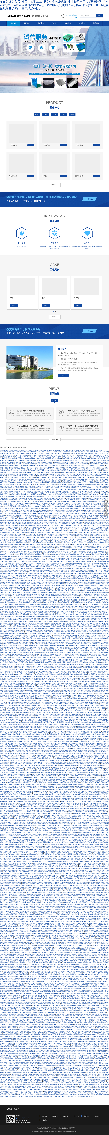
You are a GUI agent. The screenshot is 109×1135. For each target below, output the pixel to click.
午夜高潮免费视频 (74, 898)
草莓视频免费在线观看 (7, 606)
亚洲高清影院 (38, 754)
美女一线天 (50, 469)
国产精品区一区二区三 (68, 534)
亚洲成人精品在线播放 (73, 493)
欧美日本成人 (34, 706)
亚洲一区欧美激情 (58, 652)
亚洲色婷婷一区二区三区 (55, 670)
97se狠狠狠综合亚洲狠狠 (45, 736)
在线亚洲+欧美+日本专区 (94, 736)
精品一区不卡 (65, 591)
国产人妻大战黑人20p (8, 529)
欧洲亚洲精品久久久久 (17, 764)
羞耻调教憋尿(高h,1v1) (19, 664)
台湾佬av (44, 942)
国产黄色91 (41, 491)
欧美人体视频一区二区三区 (73, 500)
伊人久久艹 (102, 712)
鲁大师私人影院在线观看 (95, 1019)
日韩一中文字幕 (58, 1078)
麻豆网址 (14, 947)
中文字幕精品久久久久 (66, 814)
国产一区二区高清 (35, 1093)
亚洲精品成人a (60, 966)
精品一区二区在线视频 (45, 970)
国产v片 (39, 685)
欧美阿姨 (105, 462)
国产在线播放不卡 (87, 666)
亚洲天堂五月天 (46, 555)
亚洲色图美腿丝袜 (49, 459)
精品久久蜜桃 (25, 937)
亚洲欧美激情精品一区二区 (37, 622)
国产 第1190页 (35, 587)
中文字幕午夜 (78, 462)
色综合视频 (39, 603)
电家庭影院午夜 (87, 508)
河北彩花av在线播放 (43, 872)
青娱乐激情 (26, 556)
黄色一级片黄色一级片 (23, 510)
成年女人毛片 (48, 568)
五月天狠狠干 (32, 550)
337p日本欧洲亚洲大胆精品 (9, 980)
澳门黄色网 (42, 1059)
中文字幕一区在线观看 (75, 947)
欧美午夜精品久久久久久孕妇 (14, 503)
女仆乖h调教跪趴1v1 (36, 462)
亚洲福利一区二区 (28, 502)
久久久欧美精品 (15, 656)
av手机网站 (66, 952)
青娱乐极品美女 (36, 575)
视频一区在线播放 (84, 808)
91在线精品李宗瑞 (65, 598)
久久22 (53, 1045)
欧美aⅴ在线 (79, 529)
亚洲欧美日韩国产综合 (33, 911)
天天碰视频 (51, 565)
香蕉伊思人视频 (91, 810)
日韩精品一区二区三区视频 (38, 939)
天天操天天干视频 (62, 676)
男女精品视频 (14, 815)
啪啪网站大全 (34, 766)
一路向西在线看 (96, 611)
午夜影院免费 (24, 856)
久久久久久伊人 (95, 706)
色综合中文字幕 (74, 822)
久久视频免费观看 (49, 1047)
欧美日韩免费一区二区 (77, 508)
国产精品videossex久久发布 (42, 874)
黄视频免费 (76, 896)
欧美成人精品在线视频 (68, 958)
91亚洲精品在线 (59, 1090)
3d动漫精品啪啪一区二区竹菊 (78, 577)
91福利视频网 (29, 606)
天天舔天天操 (85, 570)
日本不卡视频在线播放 (54, 478)
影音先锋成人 (75, 663)
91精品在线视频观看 (27, 735)
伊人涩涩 (78, 743)
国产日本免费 (98, 879)
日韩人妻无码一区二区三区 (39, 589)
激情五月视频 (9, 865)
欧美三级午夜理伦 (65, 868)
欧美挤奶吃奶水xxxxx (19, 843)
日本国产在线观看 (92, 904)
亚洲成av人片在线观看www (76, 556)
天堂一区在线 (15, 550)
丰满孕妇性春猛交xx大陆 (94, 512)
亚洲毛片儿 (37, 898)
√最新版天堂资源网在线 (70, 565)
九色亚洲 (44, 1086)
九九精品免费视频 (52, 466)
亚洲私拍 (16, 783)
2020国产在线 (54, 639)
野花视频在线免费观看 (58, 796)
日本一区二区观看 (12, 575)
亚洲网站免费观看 (25, 562)
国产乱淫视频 (39, 471)
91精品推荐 (23, 774)
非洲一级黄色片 (71, 851)
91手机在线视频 (25, 651)
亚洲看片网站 (12, 930)
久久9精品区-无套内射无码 (12, 580)
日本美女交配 (76, 562)
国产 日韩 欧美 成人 (16, 625)
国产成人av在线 (58, 757)
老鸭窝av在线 (11, 748)
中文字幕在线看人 (52, 668)
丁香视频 (19, 603)
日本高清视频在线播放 (41, 642)
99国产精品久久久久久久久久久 (88, 690)
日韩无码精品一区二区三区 (43, 460)
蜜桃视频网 (100, 1000)
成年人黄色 (65, 694)
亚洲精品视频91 (25, 544)
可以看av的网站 (25, 846)
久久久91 (55, 704)
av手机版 (13, 460)
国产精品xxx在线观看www (88, 743)
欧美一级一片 (67, 544)
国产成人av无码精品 (30, 827)
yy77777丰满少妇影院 (7, 539)
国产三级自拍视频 (97, 784)
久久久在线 (51, 711)
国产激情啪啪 (85, 495)
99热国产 (38, 546)
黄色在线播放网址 (33, 920)
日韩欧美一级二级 (8, 508)
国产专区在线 (3, 781)
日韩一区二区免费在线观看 (66, 928)
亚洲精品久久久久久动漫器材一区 (48, 594)
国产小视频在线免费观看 (22, 460)
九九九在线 (105, 913)
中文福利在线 (76, 733)
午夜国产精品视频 (91, 546)
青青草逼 (99, 570)
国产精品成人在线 (11, 491)
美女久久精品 (47, 495)
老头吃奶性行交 (44, 526)
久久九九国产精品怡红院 (62, 464)
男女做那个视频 (69, 584)
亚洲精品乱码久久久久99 (65, 778)
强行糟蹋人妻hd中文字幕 (87, 598)
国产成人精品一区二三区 (77, 522)
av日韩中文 (6, 551)
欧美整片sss (96, 666)
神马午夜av (32, 455)
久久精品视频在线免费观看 (31, 1011)
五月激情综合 (83, 771)
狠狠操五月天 (80, 726)
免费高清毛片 (75, 748)
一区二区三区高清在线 (32, 711)
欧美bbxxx (59, 815)
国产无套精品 (38, 1095)
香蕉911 (102, 529)
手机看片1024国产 (48, 1028)
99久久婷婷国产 (104, 640)
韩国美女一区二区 (63, 651)
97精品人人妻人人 (83, 850)
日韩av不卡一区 (71, 502)
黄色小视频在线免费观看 (41, 808)
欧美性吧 (10, 682)
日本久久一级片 (32, 791)
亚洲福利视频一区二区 (44, 680)
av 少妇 (43, 1060)
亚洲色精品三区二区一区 (23, 579)
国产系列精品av (10, 498)
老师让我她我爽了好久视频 (98, 520)
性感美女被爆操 (34, 519)
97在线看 (2, 939)
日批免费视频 (70, 664)
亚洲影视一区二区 (81, 1083)
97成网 (3, 949)
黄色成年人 (69, 916)
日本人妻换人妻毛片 (43, 1036)
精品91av (36, 586)
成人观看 (81, 901)
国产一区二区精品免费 (33, 702)
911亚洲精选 (16, 488)
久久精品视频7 (103, 976)
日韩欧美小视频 (98, 486)
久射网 (11, 584)
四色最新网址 (15, 563)
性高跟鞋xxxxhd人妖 (17, 1012)
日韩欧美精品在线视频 (103, 1040)
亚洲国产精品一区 (70, 913)
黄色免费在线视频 (42, 628)
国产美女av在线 (88, 644)
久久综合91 (55, 803)
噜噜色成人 (9, 754)
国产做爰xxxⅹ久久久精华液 (50, 676)
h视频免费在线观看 (69, 604)
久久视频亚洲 (99, 688)
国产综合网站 (61, 498)
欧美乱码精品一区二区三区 (20, 874)
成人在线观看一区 (54, 539)
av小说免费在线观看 (29, 951)
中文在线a (97, 874)
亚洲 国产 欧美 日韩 (79, 611)
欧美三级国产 (24, 1042)
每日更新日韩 (27, 760)
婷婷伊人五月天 (99, 843)
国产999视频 (51, 642)
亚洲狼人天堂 (6, 872)
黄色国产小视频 (7, 750)
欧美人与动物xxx (31, 546)
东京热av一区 (41, 692)
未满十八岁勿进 (21, 860)
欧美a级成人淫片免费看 (83, 654)
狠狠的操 (13, 647)
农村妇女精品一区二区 (7, 553)
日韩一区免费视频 (7, 803)
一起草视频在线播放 (41, 623)
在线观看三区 (57, 690)
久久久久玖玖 (19, 663)
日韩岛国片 (98, 649)
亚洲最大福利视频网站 (91, 695)
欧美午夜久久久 (93, 827)
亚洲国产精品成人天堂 (7, 500)
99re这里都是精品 (51, 484)
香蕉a (63, 731)
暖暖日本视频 (55, 611)
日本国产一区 (101, 661)
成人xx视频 (94, 803)
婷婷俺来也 (46, 603)
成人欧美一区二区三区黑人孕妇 (8, 862)
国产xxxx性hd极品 (24, 531)
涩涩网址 (24, 676)
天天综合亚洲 (69, 1036)
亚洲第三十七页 (39, 951)
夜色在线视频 (100, 682)
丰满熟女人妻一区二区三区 (33, 538)
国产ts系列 (82, 978)
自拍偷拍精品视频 (16, 459)
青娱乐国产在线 (71, 971)
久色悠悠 (105, 728)
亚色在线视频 (11, 731)
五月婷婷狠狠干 (33, 452)
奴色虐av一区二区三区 (21, 910)
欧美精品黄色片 (74, 582)
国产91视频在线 (38, 532)
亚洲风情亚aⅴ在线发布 (72, 940)
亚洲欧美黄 (48, 790)
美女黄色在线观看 (32, 778)
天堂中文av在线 (54, 848)
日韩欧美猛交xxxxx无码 (75, 464)
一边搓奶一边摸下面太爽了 (34, 580)
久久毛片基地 (31, 755)
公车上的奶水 (65, 882)
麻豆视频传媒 (85, 1048)
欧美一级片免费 (37, 935)
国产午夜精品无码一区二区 (98, 536)
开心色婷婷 (92, 452)
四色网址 (26, 529)
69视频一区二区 (41, 891)
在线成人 (50, 500)
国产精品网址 (85, 944)
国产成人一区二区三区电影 (73, 647)
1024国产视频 (56, 743)
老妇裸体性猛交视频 (82, 486)
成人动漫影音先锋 (6, 459)
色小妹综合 (46, 606)
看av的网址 (100, 1002)
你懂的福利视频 (78, 586)
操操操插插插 (87, 1014)
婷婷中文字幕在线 (51, 800)
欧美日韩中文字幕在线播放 (80, 990)
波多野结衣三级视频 (26, 539)
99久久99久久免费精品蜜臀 (58, 507)
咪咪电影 (24, 522)
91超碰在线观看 (95, 992)
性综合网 (55, 635)
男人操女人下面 (51, 942)
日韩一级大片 (68, 839)
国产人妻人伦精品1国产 (34, 514)
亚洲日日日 (24, 469)
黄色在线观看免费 (103, 877)
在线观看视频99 (102, 1081)
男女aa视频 (33, 988)
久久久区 (43, 719)
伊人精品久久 (76, 538)
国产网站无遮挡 (36, 652)
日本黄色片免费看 (62, 503)
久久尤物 (58, 865)
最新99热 (40, 918)
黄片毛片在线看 (84, 596)
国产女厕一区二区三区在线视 (83, 670)
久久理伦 (87, 970)
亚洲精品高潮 (18, 671)
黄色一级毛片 (26, 622)
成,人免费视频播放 (30, 661)
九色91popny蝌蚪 (93, 490)
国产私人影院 (96, 834)
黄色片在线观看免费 (44, 539)
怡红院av (67, 582)
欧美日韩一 (95, 877)
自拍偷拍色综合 (85, 1069)
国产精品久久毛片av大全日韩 (25, 486)
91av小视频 (89, 784)
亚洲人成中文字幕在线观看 (28, 464)
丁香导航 (2, 795)
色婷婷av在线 (47, 884)
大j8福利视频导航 (50, 706)
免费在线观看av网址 (67, 659)
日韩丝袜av (8, 875)
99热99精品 (12, 479)
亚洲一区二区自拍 (86, 872)
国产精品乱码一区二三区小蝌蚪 (27, 896)
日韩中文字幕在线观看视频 (96, 464)
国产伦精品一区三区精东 (30, 476)
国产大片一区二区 (7, 567)
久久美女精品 (31, 481)
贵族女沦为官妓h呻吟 (101, 743)
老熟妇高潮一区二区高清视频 (76, 459)
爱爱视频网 (39, 714)
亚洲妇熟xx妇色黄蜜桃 (88, 606)
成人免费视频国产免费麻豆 (77, 887)
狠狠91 (69, 503)
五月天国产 (91, 855)
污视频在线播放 (18, 640)
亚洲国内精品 (38, 843)
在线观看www (21, 517)
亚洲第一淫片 (37, 1009)
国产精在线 (13, 1078)
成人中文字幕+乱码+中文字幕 (59, 738)
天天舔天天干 (99, 817)
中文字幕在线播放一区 (47, 740)
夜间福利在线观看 (23, 973)
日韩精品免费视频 (37, 728)
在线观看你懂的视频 (34, 718)
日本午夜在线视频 (96, 622)
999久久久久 (41, 454)
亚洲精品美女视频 (6, 735)
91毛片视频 (13, 666)
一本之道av (21, 1028)
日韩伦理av (36, 856)
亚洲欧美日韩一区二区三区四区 (82, 730)
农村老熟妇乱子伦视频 (12, 1054)
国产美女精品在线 (7, 644)
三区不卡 (89, 472)
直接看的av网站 (47, 788)
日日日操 (16, 704)
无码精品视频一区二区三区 (57, 687)
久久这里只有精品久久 (41, 966)
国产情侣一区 (83, 937)
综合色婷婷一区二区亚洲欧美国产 (97, 675)
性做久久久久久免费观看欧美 (39, 760)
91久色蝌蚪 (41, 855)
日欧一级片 (33, 498)
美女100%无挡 (69, 469)
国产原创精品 (62, 824)
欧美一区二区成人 (9, 610)
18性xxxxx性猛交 (21, 582)
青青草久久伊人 (18, 898)
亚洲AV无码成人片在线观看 (93, 1023)
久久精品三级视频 (89, 819)
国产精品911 (91, 1096)
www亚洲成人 (59, 844)
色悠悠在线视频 (83, 1004)
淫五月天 (68, 622)
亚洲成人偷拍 (41, 743)
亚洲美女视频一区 (59, 1006)
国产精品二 (58, 534)
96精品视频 (87, 522)
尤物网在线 (56, 658)
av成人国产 (18, 464)
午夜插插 (92, 973)
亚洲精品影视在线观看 (70, 838)
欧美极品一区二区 (13, 634)
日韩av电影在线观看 (55, 580)
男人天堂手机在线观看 (80, 587)
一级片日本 (88, 706)
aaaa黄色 (90, 915)
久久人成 (90, 709)
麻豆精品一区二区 (75, 995)
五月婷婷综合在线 (83, 608)
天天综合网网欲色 (43, 795)
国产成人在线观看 (11, 1014)
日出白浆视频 (58, 731)
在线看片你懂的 (24, 1031)
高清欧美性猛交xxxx (84, 1026)
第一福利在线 (43, 659)
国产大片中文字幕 (75, 709)
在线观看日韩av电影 (52, 1016)
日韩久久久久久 (50, 822)
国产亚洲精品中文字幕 (34, 1031)
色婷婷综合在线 (33, 670)
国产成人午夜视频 (11, 467)
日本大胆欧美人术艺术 (18, 740)
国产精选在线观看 (77, 661)
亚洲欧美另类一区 (102, 539)
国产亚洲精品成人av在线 (6, 577)
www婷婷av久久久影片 (80, 589)
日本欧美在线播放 (94, 779)
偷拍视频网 (25, 975)
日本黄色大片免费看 (23, 718)
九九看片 (103, 927)
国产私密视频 (3, 743)
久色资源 (56, 820)
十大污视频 (70, 505)
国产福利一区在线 (79, 702)
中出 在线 (81, 983)
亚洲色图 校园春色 (84, 620)
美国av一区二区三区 (11, 632)
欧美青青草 (9, 488)
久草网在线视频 (44, 831)
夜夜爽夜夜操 (74, 488)
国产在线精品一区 (18, 508)
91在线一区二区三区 (101, 964)
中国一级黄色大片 (78, 505)
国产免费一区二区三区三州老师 (18, 1071)
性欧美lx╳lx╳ (60, 817)
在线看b (87, 658)
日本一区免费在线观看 (5, 616)
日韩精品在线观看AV (62, 695)
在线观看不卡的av (75, 671)
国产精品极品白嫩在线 (82, 882)
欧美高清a (57, 706)
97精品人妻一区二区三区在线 (87, 843)
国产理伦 (93, 971)
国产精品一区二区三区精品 (43, 832)
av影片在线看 (56, 968)
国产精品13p (104, 568)
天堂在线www (98, 863)
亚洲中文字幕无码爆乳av (8, 796)
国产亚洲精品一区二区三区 (70, 652)
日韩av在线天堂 (58, 846)
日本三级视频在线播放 (97, 889)
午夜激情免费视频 (81, 550)
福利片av (95, 709)
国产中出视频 (102, 496)
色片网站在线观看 (90, 899)
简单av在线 (67, 956)
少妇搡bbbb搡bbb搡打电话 (77, 805)
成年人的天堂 (46, 532)
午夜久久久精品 (30, 942)
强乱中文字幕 (94, 807)
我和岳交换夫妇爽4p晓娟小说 (62, 685)
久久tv (101, 814)
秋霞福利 (10, 822)
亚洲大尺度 (73, 1009)
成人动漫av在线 (72, 558)
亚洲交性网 (96, 676)
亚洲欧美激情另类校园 (68, 512)
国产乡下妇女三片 (51, 856)
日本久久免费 (78, 973)
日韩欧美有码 (84, 687)
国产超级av (47, 491)
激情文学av (88, 1035)
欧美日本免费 (41, 706)
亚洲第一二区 (100, 940)
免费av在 (25, 778)
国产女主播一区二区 (25, 584)
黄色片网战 (71, 1012)
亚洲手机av (97, 646)
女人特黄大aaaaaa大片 (25, 1038)
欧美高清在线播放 (19, 728)
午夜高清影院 (42, 527)
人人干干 (31, 510)
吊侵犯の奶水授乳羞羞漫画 (10, 603)
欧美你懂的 (80, 704)
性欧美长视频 (28, 589)
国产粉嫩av (24, 616)
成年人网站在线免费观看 (15, 1043)
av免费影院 (28, 664)
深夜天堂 (74, 544)
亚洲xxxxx (25, 788)
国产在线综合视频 (42, 786)
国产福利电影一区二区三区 (62, 536)
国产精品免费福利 (22, 512)
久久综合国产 (37, 1052)
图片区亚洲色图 (42, 1012)
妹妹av (69, 454)
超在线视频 (68, 520)
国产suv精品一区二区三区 (20, 481)
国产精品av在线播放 (53, 455)
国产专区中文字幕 (87, 601)
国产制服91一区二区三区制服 (35, 997)
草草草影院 (66, 491)
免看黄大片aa (66, 457)
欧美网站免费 (76, 1076)
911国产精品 (39, 611)
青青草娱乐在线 (58, 745)
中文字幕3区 (88, 592)
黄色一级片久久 (62, 639)
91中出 (31, 484)
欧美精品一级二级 (81, 544)
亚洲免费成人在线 (99, 584)
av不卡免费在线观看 (22, 1081)
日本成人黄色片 (92, 673)
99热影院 (55, 975)
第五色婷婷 (57, 822)
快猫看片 (76, 983)
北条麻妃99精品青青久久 (90, 1057)
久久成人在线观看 (87, 632)
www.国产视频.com (5, 687)
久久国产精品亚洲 (30, 843)
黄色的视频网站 (22, 639)
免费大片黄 (73, 1074)
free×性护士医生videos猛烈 (7, 814)
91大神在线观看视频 (40, 610)
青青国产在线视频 (63, 788)
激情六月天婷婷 (17, 927)
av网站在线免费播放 (83, 923)
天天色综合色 (14, 646)
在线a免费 (93, 532)
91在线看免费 (14, 502)
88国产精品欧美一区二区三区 (47, 587)
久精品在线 (33, 889)
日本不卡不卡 (22, 810)
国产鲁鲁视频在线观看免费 (53, 543)
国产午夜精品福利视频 (18, 649)
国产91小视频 (82, 865)
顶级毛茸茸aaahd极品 (19, 606)
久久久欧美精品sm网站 (34, 908)
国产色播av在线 (61, 682)
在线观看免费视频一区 (84, 745)
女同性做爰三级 (79, 999)
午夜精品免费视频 (67, 596)
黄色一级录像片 (17, 628)
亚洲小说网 (96, 853)
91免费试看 (68, 769)
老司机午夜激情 (83, 493)
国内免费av (61, 839)
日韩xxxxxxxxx (32, 565)
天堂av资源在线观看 (86, 1064)
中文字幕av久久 (31, 596)
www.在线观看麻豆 (47, 531)
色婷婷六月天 (59, 548)
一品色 (46, 519)
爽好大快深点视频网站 (28, 1084)
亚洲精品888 (76, 532)
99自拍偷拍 (60, 474)
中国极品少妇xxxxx (20, 610)
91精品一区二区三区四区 (91, 702)
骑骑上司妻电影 (33, 646)
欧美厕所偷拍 (92, 466)
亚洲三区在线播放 (90, 839)
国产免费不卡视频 (23, 550)
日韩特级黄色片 (66, 1018)
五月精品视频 (76, 539)
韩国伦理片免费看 (52, 579)
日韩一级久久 (91, 608)
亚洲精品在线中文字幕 (29, 490)
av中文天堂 (82, 896)
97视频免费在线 (40, 459)
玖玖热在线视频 (7, 940)
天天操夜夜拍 (8, 558)
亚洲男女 (39, 1030)
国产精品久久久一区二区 (97, 769)
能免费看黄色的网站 (72, 819)
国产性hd (89, 1012)
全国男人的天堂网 (102, 654)
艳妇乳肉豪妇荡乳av (25, 558)
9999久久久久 (99, 500)
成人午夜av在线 (50, 1064)
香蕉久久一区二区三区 (19, 690)
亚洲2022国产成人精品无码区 (90, 738)
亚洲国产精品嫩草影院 (102, 793)
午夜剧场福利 (79, 875)
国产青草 (40, 697)
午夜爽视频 (88, 992)
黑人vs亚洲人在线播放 (95, 944)
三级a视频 (82, 1076)
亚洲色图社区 (50, 634)
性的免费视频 (29, 563)
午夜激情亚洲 (65, 853)
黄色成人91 (74, 503)
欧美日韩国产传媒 (22, 750)
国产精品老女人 (45, 538)
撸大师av (85, 1084)
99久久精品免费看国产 (52, 601)
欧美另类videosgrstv (80, 676)
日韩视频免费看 (44, 508)
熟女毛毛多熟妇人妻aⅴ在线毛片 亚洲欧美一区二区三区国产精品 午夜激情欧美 (52, 1035)
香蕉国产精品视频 (7, 1090)
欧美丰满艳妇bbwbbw (16, 687)
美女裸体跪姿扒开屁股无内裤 (82, 826)
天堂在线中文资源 (68, 495)
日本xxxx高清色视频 (38, 1004)
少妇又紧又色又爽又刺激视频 (27, 946)
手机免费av (61, 544)
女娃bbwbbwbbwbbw (93, 519)
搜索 (99, 15)
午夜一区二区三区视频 (81, 718)
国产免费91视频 (73, 579)
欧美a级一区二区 (67, 476)
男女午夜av (44, 747)
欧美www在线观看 (61, 733)
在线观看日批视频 (72, 884)
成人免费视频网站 (95, 716)
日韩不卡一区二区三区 (62, 1091)
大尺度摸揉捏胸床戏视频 (45, 654)
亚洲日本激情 (28, 560)
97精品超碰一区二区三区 (77, 1079)
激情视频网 (94, 730)
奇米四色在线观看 (13, 718)
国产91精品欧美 (45, 580)
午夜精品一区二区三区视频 (80, 1059)
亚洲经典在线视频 (73, 951)
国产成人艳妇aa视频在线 (8, 496)
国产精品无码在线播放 (70, 934)
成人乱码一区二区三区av (45, 1040)
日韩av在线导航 (6, 970)
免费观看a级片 (63, 539)
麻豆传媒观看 (17, 1086)
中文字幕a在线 (65, 697)
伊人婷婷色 (102, 786)
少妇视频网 (23, 795)
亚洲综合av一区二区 (86, 683)
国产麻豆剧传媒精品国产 (29, 471)
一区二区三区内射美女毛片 (70, 1040)
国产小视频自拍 (95, 846)
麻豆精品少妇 (9, 474)
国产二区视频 (73, 654)
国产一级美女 (17, 474)
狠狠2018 (36, 767)
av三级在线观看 (80, 779)
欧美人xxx (105, 788)
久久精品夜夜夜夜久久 (88, 776)
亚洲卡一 (81, 1011)
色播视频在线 (92, 495)
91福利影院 (35, 503)
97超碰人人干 (89, 760)
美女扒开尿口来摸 (91, 460)
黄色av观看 (35, 779)
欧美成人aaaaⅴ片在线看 (32, 983)
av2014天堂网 (57, 882)
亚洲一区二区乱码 (52, 514)
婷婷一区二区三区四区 (80, 460)
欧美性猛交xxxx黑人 (97, 510)
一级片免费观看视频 (68, 587)
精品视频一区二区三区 (50, 913)
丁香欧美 (67, 964)
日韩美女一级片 (29, 838)
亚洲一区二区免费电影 (64, 1016)
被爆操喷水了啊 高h (35, 544)
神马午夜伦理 (103, 1043)
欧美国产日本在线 (94, 639)
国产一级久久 (42, 651)
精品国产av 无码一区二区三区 (55, 1007)
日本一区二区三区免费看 (28, 721)
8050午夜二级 (55, 824)
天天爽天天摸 (91, 719)
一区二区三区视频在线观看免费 (46, 608)
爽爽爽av (6, 517)
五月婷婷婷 (66, 474)
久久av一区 (69, 915)
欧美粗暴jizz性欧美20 (34, 1019)
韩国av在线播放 (51, 875)
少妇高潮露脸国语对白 (51, 649)
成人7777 (17, 562)
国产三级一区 (7, 1023)
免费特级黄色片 (94, 623)
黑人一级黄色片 (12, 1079)
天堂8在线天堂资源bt (42, 474)
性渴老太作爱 (82, 546)
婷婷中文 (51, 517)
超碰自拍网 (99, 460)
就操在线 (97, 786)
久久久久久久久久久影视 (6, 985)
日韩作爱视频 (94, 1030)
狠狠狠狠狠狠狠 (98, 469)
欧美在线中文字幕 (61, 940)
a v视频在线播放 (90, 582)
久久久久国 (63, 553)
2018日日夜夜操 (27, 541)
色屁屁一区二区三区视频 (23, 939)
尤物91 (97, 966)
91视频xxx (60, 452)
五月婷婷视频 (62, 601)
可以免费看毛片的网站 (65, 527)
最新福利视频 (40, 772)
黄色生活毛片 (67, 531)
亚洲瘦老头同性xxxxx (99, 1054)
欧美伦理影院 (26, 603)
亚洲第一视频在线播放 (44, 863)
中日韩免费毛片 (13, 517)
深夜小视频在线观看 (41, 543)
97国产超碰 (52, 927)
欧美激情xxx (41, 923)
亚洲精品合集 (86, 507)
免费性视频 (61, 584)
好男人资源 (14, 659)
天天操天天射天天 (41, 601)
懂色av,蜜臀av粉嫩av (31, 601)
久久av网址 (38, 596)
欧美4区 (87, 779)
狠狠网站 (72, 875)
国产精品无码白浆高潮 (70, 752)
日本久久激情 (28, 790)
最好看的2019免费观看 (37, 992)
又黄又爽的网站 (4, 718)
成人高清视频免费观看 (32, 634)
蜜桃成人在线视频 (93, 574)
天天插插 (69, 539)
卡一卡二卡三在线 (15, 596)
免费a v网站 (30, 656)
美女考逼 (27, 498)
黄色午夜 (27, 534)
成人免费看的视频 (4, 879)
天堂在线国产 (9, 586)
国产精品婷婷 (73, 474)
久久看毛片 (5, 839)
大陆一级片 (20, 940)
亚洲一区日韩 (14, 712)
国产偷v (47, 978)
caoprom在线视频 (81, 526)
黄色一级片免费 (38, 656)
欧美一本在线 (64, 802)
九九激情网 (83, 517)
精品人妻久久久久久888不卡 (62, 805)
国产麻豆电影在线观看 (63, 579)
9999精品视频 (67, 467)
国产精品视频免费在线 (102, 910)
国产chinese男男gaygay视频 (42, 510)
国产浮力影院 (90, 527)
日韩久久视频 (95, 496)
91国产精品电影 (65, 822)
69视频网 (98, 452)
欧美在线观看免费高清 (84, 867)
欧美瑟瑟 (70, 478)
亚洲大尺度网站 (91, 937)
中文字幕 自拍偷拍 (48, 827)
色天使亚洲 (95, 733)
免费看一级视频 (55, 762)
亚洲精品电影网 (98, 692)
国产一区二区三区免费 (83, 623)
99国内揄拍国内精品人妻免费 (49, 1009)
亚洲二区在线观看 (72, 832)
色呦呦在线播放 (51, 805)
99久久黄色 (79, 728)
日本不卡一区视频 (103, 880)
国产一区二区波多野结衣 (41, 478)
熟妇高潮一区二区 (70, 946)
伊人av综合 (50, 952)
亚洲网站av (8, 947)
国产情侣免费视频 (59, 838)
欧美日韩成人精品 (68, 880)
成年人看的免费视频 (80, 834)
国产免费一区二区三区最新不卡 (22, 706)
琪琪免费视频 (19, 841)
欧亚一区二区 (45, 582)
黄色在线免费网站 (22, 868)
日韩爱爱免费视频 (98, 994)
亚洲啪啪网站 (82, 582)
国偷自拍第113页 (88, 563)
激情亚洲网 (88, 815)
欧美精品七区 (48, 783)
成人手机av (48, 784)
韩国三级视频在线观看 (95, 731)
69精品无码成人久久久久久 (58, 532)
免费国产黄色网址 (77, 738)
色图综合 (84, 479)
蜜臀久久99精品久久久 (81, 812)
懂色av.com (57, 634)
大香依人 (61, 531)
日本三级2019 (12, 1096)
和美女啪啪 (22, 855)
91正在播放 (42, 934)
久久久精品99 (94, 507)
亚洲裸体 (38, 894)
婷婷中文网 (18, 455)
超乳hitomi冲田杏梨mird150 (63, 613)
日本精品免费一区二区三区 (79, 1067)
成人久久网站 (57, 819)
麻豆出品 (56, 462)
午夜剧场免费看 (46, 834)
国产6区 (18, 565)
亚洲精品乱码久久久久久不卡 (73, 574)
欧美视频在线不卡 (93, 880)
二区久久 (35, 666)
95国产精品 (84, 628)
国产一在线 (64, 843)
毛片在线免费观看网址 (28, 640)
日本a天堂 (42, 838)
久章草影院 (87, 555)
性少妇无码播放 (86, 586)
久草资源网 (91, 486)
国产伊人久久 (16, 795)
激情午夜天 (101, 898)
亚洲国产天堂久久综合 (68, 826)
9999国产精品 (12, 651)
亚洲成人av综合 (23, 543)
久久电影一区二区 (84, 603)
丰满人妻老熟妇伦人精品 (74, 920)
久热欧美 (66, 716)
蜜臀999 (35, 512)
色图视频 (79, 570)
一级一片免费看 (104, 704)
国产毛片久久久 (9, 1086)
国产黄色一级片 (6, 774)
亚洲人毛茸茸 (77, 490)
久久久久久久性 (44, 618)
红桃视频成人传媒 (102, 491)
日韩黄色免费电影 (76, 740)
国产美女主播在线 (96, 541)
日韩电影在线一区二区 (35, 531)
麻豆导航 (105, 575)
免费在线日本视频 (26, 474)
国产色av (72, 711)
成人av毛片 (99, 572)
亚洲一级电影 (12, 831)
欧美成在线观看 (8, 954)
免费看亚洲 (40, 884)
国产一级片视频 (91, 467)
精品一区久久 (55, 788)
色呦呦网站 (100, 558)
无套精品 (8, 1057)
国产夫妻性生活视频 (42, 522)
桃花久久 (71, 483)
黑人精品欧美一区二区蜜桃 (90, 505)
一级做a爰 (6, 579)
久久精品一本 (100, 848)
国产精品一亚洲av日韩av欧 (49, 476)
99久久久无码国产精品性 (19, 507)
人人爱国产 (93, 688)
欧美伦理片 (39, 488)
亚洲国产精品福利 (71, 630)
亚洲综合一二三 (30, 507)
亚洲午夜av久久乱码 (24, 783)
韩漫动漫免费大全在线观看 (99, 892)
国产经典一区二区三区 (52, 983)
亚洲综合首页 (91, 750)
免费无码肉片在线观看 (14, 856)
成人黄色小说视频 (49, 625)
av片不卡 (67, 898)
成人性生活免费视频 (59, 827)
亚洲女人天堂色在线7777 (45, 738)
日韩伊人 (69, 824)
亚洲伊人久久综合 (76, 824)
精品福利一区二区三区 (72, 455)
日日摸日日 (86, 1007)
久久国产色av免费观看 (22, 1096)
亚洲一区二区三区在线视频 (71, 618)
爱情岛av (20, 502)
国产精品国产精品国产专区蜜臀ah (60, 755)
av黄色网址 (60, 1050)
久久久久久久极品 (97, 472)
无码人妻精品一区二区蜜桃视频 (59, 454)
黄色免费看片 (48, 841)
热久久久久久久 (23, 500)
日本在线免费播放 (31, 522)
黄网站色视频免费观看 (53, 623)
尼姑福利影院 (101, 724)
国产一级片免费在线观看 (11, 700)
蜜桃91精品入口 (15, 922)
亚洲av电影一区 (52, 646)
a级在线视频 (100, 495)
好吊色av (25, 520)
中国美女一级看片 (6, 1012)
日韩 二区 (28, 527)
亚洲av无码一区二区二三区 (11, 548)
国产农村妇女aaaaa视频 (76, 952)
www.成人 (26, 484)
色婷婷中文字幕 (96, 592)
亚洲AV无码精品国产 (55, 630)
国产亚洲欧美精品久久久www (95, 652)
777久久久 (27, 918)
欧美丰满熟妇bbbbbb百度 (76, 1014)
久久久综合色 (75, 901)
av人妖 (55, 709)
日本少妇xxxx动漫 (7, 618)
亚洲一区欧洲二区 (34, 651)
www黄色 (72, 964)
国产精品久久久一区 (34, 976)
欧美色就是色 (53, 976)
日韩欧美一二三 (84, 764)
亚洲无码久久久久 (89, 651)
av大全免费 (61, 678)
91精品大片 (88, 846)
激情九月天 (24, 995)
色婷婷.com (82, 784)
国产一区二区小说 (83, 915)
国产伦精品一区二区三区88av (22, 496)
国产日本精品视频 (49, 490)
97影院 (86, 934)
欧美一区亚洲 (95, 740)
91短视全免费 (51, 519)
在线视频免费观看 (63, 707)
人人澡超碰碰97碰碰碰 (33, 500)
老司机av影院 (46, 541)
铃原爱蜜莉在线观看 (93, 634)
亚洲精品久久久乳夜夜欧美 (59, 673)
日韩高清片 (46, 1084)
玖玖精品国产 (23, 580)
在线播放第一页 (85, 625)
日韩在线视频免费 (50, 896)
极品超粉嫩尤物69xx (38, 598)
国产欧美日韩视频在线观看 (26, 637)
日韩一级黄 (31, 716)
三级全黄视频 (64, 832)
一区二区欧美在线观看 (44, 944)
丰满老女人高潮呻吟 (84, 870)
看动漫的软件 (69, 625)
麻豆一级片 (86, 757)
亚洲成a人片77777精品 (94, 771)
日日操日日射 (79, 774)
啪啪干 (33, 642)
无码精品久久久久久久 (51, 452)
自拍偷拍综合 (20, 632)
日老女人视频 (68, 575)
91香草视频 (66, 548)
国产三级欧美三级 (91, 589)
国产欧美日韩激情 (61, 863)
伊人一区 (7, 592)
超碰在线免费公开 (34, 1072)
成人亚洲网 (13, 592)
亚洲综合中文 (37, 467)
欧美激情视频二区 (85, 536)
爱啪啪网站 (101, 594)
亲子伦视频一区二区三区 (14, 839)
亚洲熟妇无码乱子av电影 (17, 608)
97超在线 (20, 1057)
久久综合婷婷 (59, 519)
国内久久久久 (62, 987)
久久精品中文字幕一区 (86, 733)
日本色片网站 (42, 558)
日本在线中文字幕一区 (59, 740)
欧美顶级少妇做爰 (50, 575)
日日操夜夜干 (72, 688)
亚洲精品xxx (79, 796)
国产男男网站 (67, 803)
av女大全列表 (102, 738)
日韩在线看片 (5, 767)
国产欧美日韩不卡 (69, 1000)
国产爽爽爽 (88, 622)
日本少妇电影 (41, 452)
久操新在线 (58, 1047)
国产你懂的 (50, 652)
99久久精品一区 (77, 580)
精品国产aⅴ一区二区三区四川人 (68, 728)
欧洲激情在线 (102, 627)
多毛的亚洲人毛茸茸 (46, 973)
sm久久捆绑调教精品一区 (53, 551)
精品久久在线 (41, 745)
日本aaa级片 (48, 584)
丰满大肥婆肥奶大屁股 (29, 930)
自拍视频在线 (32, 975)
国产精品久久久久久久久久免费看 (12, 721)
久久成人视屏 (85, 829)
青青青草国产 (13, 579)
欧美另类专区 (99, 822)
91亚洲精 (12, 819)
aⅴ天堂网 (70, 666)
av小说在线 (95, 894)
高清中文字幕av (4, 510)
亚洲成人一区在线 (33, 675)
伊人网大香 (91, 764)
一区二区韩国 (24, 670)
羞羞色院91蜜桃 (71, 889)
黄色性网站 (12, 661)
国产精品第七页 (66, 887)
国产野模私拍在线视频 (23, 524)
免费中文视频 (44, 565)
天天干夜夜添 (61, 515)
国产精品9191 (71, 529)
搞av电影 (88, 457)
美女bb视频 (45, 1095)
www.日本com (91, 649)
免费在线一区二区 (88, 579)
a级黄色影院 (44, 457)
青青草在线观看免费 (67, 661)
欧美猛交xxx (57, 692)
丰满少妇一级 (8, 683)
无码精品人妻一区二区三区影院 (98, 658)
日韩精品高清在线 (18, 726)
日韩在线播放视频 (37, 570)
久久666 (27, 771)
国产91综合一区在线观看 (21, 532)
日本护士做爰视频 (49, 772)
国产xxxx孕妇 (94, 515)
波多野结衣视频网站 (45, 687)
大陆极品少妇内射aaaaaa (86, 647)
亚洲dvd (41, 723)
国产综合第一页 (27, 901)
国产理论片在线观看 (8, 466)
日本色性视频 (101, 1072)
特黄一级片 (24, 736)
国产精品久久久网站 (17, 652)
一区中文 (64, 670)
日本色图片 (101, 490)
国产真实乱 (26, 568)
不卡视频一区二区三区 (24, 548)
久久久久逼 (78, 567)
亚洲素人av (100, 891)
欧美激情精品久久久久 (53, 647)
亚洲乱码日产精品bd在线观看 (56, 582)
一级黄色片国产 (96, 932)
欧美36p (15, 486)
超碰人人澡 (32, 1016)
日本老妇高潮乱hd (69, 1006)
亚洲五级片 (87, 515)
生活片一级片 (34, 918)
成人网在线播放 (47, 1030)
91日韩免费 (76, 620)
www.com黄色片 (28, 695)
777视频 (54, 750)
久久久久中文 (36, 632)
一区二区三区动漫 (4, 505)
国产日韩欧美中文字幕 (88, 635)
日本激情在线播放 (17, 1084)
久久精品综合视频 (73, 745)
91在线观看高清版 (55, 774)
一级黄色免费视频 (30, 610)
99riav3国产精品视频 (63, 1052)
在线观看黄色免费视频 (44, 604)
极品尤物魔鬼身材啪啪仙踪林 (7, 493)
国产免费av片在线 (77, 466)
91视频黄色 (55, 531)
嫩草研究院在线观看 (39, 913)
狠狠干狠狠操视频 (54, 922)
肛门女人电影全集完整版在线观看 (36, 1055)
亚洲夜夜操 (89, 531)
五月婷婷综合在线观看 (94, 642)
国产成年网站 (6, 807)
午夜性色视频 (20, 863)
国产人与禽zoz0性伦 (59, 572)
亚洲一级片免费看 (50, 904)
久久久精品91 (50, 524)
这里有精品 (43, 726)
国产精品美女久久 (15, 495)
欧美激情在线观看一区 (86, 562)
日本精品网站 (28, 620)
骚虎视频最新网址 (27, 652)
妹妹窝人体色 (12, 598)
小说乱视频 (97, 764)
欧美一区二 (43, 903)
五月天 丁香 (79, 747)
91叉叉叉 (45, 496)
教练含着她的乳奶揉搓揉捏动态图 (17, 613)
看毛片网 (30, 736)
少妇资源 (7, 615)
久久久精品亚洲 (44, 716)
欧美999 (64, 502)
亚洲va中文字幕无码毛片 (99, 524)
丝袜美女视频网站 (53, 498)
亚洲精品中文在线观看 (47, 462)
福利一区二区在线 (49, 855)
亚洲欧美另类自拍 (19, 452)
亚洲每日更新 (42, 1006)
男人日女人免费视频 (12, 702)
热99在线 (76, 1024)
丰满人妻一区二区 (56, 697)
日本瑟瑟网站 (89, 488)
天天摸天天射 (75, 546)
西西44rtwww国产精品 (39, 502)
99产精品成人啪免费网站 (54, 742)
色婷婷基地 (16, 531)
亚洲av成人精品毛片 (85, 1030)
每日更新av (14, 752)
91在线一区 (5, 944)
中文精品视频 (32, 714)
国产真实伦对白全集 (5, 642)
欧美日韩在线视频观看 (36, 1043)
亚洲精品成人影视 (80, 496)
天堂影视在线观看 (101, 1012)
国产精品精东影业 (26, 992)
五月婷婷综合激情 (38, 606)
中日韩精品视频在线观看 (44, 512)
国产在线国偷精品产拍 (10, 899)
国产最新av (39, 961)
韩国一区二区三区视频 (34, 973)
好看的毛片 (40, 666)
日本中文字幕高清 (104, 779)
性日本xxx (57, 529)
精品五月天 (103, 767)
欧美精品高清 (87, 699)
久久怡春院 (63, 574)
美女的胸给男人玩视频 (93, 484)
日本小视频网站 (14, 1050)
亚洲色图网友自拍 (82, 793)
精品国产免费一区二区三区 (81, 483)
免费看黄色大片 (91, 742)
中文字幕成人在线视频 (98, 476)
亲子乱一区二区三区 (55, 510)
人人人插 (32, 783)
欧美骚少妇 (53, 1081)
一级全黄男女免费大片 (32, 855)
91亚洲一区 (34, 850)
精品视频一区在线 (22, 752)
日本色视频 (61, 1055)
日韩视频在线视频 (71, 553)
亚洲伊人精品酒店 (65, 632)
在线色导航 (8, 1069)
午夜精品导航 (44, 898)
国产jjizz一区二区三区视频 (94, 471)
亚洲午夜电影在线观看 (67, 730)
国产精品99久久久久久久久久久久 (71, 683)
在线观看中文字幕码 (29, 555)
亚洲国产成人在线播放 (34, 1062)
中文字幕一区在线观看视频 (85, 982)
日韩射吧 (88, 587)
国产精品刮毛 (11, 464)
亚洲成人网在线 (19, 457)
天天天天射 (31, 572)
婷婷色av (75, 923)
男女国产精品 (16, 618)
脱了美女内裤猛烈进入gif (73, 863)
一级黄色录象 (8, 927)
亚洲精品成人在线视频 (79, 1035)
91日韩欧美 (57, 814)
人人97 (2, 954)
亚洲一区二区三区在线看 (64, 668)
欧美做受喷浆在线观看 (56, 656)
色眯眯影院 (60, 476)
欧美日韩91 (102, 791)
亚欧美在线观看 (95, 555)
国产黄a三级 (40, 534)
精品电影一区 (70, 673)
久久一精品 (92, 625)
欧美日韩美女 (93, 570)
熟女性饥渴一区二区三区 (8, 455)
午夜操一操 (27, 627)
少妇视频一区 (53, 503)
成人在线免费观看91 (13, 478)
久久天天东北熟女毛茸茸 (72, 498)
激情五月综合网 (52, 562)
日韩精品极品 (22, 985)
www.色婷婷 (34, 968)
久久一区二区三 (52, 496)
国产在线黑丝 (18, 829)
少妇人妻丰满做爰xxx (99, 556)
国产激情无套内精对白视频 (62, 675)
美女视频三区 (81, 514)
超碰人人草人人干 (45, 976)
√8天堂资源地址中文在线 (31, 604)
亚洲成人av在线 (26, 630)
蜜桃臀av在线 (19, 1079)
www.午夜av (31, 520)
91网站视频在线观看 (96, 836)
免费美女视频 (94, 478)
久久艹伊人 (53, 1076)
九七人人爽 (57, 870)
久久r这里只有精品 (58, 754)
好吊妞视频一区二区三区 (69, 526)
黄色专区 (12, 675)
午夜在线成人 (19, 968)
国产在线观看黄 (87, 796)
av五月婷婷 (95, 868)
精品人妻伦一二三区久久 (47, 870)
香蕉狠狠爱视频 (99, 503)
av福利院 (6, 1009)
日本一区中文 (35, 990)
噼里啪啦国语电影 (57, 862)
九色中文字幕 (50, 760)
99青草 (58, 553)
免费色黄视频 (22, 478)
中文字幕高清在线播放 (99, 760)
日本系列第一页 (46, 1038)
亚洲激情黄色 (93, 671)
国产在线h (59, 603)
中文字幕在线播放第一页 (52, 776)
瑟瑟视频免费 (84, 949)
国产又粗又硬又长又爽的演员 (39, 664)
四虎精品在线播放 (77, 791)
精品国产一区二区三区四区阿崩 (10, 707)
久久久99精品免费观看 (82, 855)
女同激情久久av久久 (42, 791)
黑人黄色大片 (74, 656)
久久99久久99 (95, 1052)
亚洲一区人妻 (47, 755)
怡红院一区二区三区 (50, 464)
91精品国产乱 (18, 819)
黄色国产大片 (84, 958)
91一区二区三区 (71, 567)
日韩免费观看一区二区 (8, 457)
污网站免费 (39, 630)
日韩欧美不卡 (5, 786)
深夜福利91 (7, 502)
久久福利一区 (60, 1009)
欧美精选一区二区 (58, 517)
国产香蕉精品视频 (82, 634)
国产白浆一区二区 (84, 539)
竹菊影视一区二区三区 (93, 1004)
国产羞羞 (58, 812)
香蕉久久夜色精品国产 (49, 534)
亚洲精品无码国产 (95, 745)
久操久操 (100, 911)
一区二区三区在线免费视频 (21, 1062)
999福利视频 (23, 623)
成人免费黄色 (79, 889)
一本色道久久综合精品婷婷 (56, 716)
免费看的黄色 (77, 783)
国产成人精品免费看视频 (54, 868)
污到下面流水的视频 (51, 726)
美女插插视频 (60, 663)
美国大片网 (97, 718)
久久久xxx (6, 975)
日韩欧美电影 (42, 577)
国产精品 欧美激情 (28, 457)
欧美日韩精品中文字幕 (18, 567)
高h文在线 (59, 709)
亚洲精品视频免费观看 (18, 832)
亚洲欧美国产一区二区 (46, 632)
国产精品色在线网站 (8, 637)
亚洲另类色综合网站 (47, 488)
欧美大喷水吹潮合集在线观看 (47, 627)
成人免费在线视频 (91, 908)
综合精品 (93, 572)
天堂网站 (94, 790)
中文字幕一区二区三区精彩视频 (22, 586)
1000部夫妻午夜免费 (21, 1002)
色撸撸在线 (77, 958)
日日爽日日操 (88, 805)
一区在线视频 (84, 500)
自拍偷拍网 (48, 928)
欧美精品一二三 (74, 982)
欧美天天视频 (37, 582)
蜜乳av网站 (102, 774)
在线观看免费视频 (43, 675)
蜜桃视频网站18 (86, 529)
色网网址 (94, 1009)
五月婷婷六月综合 (8, 1040)
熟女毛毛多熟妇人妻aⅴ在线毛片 (43, 752)
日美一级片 (90, 615)
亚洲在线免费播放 (40, 661)
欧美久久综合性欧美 (72, 699)
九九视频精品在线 (11, 1060)
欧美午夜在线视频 (80, 658)
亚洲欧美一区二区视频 (93, 498)
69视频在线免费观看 (70, 496)
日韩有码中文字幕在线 (52, 707)
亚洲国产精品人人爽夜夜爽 (7, 452)
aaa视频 (17, 1016)
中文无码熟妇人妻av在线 (83, 558)
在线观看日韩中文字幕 (30, 1067)
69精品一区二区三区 (102, 901)
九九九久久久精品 (65, 671)
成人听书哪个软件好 (92, 637)
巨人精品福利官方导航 (72, 736)
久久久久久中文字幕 (55, 471)
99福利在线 (77, 584)
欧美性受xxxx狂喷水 (67, 892)
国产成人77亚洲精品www (59, 500)
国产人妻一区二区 (99, 956)
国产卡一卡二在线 (75, 613)
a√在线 (58, 995)
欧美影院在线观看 (11, 968)
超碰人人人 (65, 781)
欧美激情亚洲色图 (99, 606)
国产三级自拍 (61, 841)
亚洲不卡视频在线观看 (101, 928)
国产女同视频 (19, 467)
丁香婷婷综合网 (15, 952)
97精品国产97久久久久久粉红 (66, 776)
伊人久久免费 (69, 627)
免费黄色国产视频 (69, 589)
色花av (13, 543)
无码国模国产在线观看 (54, 925)
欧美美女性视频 (16, 1076)
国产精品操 (61, 748)
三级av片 (61, 467)
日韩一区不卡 (72, 550)
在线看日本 (49, 702)
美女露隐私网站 (9, 481)
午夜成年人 (7, 472)
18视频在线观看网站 (75, 1081)
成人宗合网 (100, 904)
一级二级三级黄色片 (48, 882)
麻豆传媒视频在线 (43, 671)
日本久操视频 (68, 532)
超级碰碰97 (52, 618)
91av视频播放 (88, 476)
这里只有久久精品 (10, 949)
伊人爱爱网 (6, 755)
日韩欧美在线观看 (43, 759)
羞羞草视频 (63, 699)
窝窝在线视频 (80, 592)
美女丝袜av (66, 844)
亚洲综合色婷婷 (100, 608)
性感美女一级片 (79, 510)
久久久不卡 (76, 928)
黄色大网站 (3, 503)
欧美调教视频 (20, 990)
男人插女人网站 (9, 733)
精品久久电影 (24, 495)
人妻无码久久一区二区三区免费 (40, 730)
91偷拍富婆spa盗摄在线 (88, 591)
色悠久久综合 (73, 548)
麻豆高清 (5, 870)
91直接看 (79, 565)
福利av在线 (8, 591)
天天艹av (17, 529)
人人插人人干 (50, 1006)
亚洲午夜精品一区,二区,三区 (63, 577)
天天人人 (65, 1069)
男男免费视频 (63, 1042)
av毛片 (86, 1019)
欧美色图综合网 (79, 560)
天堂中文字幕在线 (63, 771)
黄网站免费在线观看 (83, 656)
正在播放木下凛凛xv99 (73, 843)
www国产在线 (54, 467)
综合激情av (69, 733)
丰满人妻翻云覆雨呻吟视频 (81, 827)
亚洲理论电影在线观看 (21, 546)
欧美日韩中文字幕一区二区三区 (53, 502)
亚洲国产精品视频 (40, 567)
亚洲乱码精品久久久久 (8, 546)
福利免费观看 (92, 930)
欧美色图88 (32, 815)
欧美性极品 (102, 634)
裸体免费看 (9, 788)
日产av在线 (42, 483)
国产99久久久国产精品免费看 (37, 712)
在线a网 (31, 856)
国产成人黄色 (104, 718)
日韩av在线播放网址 (17, 1072)
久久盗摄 (51, 508)
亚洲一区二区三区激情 (22, 980)
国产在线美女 (47, 829)
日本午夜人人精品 (77, 479)
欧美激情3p (62, 622)
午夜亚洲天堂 (95, 627)
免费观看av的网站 (90, 896)
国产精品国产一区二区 (92, 474)
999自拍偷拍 (90, 718)
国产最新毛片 (18, 961)
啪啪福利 (17, 623)
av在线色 (45, 927)
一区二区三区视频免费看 (40, 484)
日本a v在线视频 (21, 659)
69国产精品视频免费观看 (55, 831)
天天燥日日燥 (81, 488)
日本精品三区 (27, 968)
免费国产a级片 (74, 1026)
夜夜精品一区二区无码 (94, 568)
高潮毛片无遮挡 (9, 538)
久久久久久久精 (45, 529)
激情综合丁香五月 (65, 706)
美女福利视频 (31, 868)
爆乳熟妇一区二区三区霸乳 (66, 970)
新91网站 (7, 992)
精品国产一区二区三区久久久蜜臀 (20, 1019)
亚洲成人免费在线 (63, 704)
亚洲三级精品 (71, 949)
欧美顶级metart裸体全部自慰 (80, 551)
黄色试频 (69, 764)
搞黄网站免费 (92, 687)
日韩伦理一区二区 (13, 673)
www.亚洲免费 (74, 836)
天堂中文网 (72, 939)
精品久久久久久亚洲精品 (100, 553)
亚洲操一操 (82, 815)
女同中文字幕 (13, 512)
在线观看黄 (74, 706)
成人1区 (46, 954)
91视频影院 (66, 815)
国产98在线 (47, 505)
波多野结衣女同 (19, 688)
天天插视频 (21, 712)
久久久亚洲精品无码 (74, 1033)
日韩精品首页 (26, 807)
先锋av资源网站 (16, 526)
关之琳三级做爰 (40, 464)
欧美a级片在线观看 (78, 942)
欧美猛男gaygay (42, 524)
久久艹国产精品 (58, 908)
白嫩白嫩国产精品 (25, 551)
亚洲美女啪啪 (82, 798)
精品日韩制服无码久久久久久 (73, 1048)
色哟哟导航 (90, 812)
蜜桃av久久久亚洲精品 (101, 985)
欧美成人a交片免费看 (81, 630)
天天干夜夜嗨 (20, 918)
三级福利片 (95, 865)
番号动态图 (45, 455)
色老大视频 (20, 889)
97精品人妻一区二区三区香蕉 (44, 781)
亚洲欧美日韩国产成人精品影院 (86, 694)
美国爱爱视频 (73, 817)
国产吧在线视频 (18, 694)
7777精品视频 (30, 865)
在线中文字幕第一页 (79, 790)
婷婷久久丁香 (75, 764)
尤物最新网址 (8, 486)
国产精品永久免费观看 (75, 697)
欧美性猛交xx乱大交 (17, 793)
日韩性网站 (44, 520)
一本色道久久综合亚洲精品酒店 (47, 779)
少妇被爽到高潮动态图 (91, 599)
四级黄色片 (86, 952)
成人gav (75, 892)
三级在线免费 (67, 767)
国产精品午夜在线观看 (23, 699)
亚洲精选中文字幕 (76, 724)
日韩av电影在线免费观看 (63, 522)
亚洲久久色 (52, 671)
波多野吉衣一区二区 (25, 1040)
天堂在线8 (100, 865)
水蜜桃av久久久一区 (73, 1023)
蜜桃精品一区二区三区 (22, 491)
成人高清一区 (104, 860)
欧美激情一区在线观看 (81, 856)
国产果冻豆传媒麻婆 (31, 860)
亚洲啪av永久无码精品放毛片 (85, 778)
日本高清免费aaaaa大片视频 (55, 526)
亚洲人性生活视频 (103, 829)
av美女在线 (36, 618)
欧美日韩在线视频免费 (10, 1066)
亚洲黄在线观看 (102, 478)
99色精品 (43, 544)
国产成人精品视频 (23, 697)
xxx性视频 (7, 815)
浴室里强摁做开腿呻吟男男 (9, 964)
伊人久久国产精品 (80, 531)
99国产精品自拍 (30, 834)
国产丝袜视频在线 (87, 939)
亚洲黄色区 (77, 690)
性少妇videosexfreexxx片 (51, 851)
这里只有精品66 (90, 481)
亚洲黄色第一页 (58, 894)
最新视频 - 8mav (51, 589)
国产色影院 (74, 452)
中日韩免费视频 (103, 961)
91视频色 (59, 491)
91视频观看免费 (12, 802)
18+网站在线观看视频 (24, 1093)
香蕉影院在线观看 (99, 616)
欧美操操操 (72, 536)
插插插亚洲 (98, 858)
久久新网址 (43, 1031)
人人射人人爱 (32, 781)
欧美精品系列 (75, 808)
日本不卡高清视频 (40, 807)
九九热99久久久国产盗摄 (85, 541)
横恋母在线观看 (43, 466)
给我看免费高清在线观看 (11, 959)
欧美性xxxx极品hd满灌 (95, 795)
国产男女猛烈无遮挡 (101, 1055)
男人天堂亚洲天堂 (98, 598)
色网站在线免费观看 (49, 666)
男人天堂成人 (12, 745)
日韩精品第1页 (59, 1067)
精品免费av (57, 930)
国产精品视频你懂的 (5, 790)
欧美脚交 (16, 678)
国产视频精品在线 (48, 1078)
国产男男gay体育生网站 (20, 812)
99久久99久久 (99, 467)
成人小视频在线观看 (77, 507)
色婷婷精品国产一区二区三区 (24, 666)
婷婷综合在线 (58, 747)
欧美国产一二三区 (59, 608)
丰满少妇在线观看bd (62, 1012)
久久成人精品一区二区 (18, 784)
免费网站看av (29, 690)
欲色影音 (41, 1057)
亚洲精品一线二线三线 (98, 755)
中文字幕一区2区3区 (47, 709)
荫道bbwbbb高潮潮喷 (92, 791)
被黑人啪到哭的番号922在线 (75, 606)
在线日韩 (54, 495)
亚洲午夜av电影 (46, 639)
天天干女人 (33, 534)
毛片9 (17, 543)
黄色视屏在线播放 (73, 524)
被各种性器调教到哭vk (16, 807)
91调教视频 (33, 603)
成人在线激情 (57, 459)
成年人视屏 (69, 466)
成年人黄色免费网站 (87, 841)
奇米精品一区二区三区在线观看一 (37, 937)
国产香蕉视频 (100, 532)
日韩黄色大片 (5, 584)
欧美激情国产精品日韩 (101, 481)
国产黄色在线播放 (34, 723)
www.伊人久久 (67, 735)
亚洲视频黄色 (69, 860)
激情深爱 (16, 500)
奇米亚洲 (25, 483)
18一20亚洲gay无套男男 (53, 527)
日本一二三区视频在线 (83, 452)
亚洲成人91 (7, 860)
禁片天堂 (11, 898)
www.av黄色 (99, 1095)
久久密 (17, 647)
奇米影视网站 (41, 1064)
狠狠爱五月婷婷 (52, 786)
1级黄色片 (48, 454)
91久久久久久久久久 (91, 759)
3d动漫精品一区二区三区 (55, 958)
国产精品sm (75, 927)
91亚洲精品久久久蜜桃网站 (56, 1079)
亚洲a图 (75, 514)
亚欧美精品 (67, 922)
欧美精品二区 (18, 520)
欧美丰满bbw (31, 903)
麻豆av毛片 (75, 1011)
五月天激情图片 (103, 574)
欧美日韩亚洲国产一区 (11, 889)
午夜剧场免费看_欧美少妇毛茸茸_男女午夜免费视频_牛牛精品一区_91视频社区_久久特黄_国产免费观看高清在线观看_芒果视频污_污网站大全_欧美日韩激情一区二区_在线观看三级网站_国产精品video (54, 5)
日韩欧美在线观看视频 (45, 1054)
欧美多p (73, 531)
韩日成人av (42, 844)
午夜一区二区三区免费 (73, 712)
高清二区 (66, 891)
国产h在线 (98, 937)
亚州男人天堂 (57, 615)
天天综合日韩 (17, 539)
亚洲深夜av (70, 1031)
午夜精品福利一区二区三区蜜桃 (8, 1081)
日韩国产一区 (90, 544)
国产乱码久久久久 (70, 515)
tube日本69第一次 (44, 560)
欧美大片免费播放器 (88, 565)
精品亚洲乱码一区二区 (5, 454)
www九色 (14, 844)
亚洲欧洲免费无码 (19, 731)
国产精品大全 (63, 793)
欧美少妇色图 (91, 503)
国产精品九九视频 (67, 886)
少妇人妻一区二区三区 (19, 577)
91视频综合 (73, 755)
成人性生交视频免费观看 (83, 688)
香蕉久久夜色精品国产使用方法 (23, 479)
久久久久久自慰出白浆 (82, 646)
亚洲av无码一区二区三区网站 (15, 599)
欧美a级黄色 (30, 877)
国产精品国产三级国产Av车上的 (86, 985)
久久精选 (59, 556)
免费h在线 (55, 764)
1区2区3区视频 (35, 591)
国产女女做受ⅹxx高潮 (100, 951)
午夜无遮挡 (49, 862)
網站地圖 (64, 1127)
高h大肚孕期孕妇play (56, 541)
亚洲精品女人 (65, 610)
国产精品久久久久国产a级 (54, 810)
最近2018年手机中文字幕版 (94, 714)
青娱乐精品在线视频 (8, 611)
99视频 (99, 790)
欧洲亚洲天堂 (16, 822)
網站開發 (69, 1127)
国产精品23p (37, 834)
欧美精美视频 (67, 663)
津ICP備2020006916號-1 (55, 1127)
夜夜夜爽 (47, 1069)
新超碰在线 (102, 666)
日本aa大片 (71, 707)
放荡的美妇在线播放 (55, 460)
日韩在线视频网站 (98, 844)
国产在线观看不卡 (76, 527)
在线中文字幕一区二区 (89, 910)
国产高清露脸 (37, 824)
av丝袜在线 (74, 810)
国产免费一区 (64, 529)
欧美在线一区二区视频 (80, 481)
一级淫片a (17, 723)
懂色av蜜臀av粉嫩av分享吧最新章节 (17, 570)
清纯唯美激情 (9, 817)
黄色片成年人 (67, 517)
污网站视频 (92, 1048)
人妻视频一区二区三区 (97, 575)
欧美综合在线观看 (47, 889)
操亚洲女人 (46, 503)
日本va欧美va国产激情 (68, 690)
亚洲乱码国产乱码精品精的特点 (38, 551)
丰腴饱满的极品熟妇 (41, 1016)
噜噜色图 (57, 927)
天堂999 (18, 767)
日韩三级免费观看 (17, 754)
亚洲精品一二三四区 (5, 625)
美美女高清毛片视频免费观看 (66, 462)
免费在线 (29, 858)
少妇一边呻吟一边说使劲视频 (69, 615)
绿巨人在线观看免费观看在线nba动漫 (47, 515)
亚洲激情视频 (73, 555)
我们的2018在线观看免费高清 (24, 779)
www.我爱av (73, 747)
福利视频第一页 (19, 490)
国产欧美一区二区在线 (66, 551)
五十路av (62, 644)
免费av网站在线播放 (61, 779)
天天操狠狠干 (3, 464)
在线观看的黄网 (35, 750)
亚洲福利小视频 (83, 1086)
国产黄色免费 (94, 831)
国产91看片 (26, 733)
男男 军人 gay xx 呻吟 (93, 455)
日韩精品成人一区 (73, 541)
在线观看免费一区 (68, 783)
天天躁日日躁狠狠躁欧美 (87, 820)
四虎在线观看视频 (92, 618)
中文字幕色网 (55, 970)
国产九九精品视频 (20, 527)
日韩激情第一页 (80, 963)
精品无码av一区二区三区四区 (62, 711)
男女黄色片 (65, 541)
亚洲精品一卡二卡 (4, 695)
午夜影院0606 (86, 661)
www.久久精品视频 (59, 850)
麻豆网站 (7, 524)
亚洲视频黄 (35, 738)
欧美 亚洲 (2, 889)
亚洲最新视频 (57, 730)
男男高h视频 (84, 454)
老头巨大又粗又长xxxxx (38, 762)
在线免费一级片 (59, 1086)
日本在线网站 (9, 778)
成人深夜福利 (80, 706)
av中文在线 (41, 978)
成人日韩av (79, 786)
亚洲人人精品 (31, 543)
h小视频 (30, 1090)
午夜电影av (50, 699)
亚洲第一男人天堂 (89, 664)
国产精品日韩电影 (84, 748)
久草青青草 (5, 664)
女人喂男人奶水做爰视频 (53, 628)
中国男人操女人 (78, 601)
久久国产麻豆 (100, 479)
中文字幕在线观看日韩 (37, 613)
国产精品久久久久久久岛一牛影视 (90, 976)
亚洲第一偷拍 (74, 457)
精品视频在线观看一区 (35, 694)
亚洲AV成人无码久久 (14, 551)
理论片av (57, 904)
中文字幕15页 (87, 510)
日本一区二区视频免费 (42, 498)
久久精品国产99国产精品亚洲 (35, 495)
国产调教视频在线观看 (56, 596)
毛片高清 (8, 670)
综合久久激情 (72, 721)
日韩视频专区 (23, 656)
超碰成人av (52, 606)
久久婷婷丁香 (15, 591)
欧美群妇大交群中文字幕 (56, 604)
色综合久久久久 (81, 752)
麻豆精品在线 (55, 574)
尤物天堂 (50, 520)
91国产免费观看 (65, 555)
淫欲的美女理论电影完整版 (97, 580)
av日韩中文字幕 (27, 940)
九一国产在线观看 (59, 565)
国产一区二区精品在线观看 (70, 719)
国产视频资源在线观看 (36, 496)
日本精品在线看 (21, 862)
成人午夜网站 (94, 594)
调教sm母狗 (8, 918)
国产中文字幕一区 (8, 726)
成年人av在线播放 (93, 754)
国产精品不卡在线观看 (92, 517)
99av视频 (40, 541)
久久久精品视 (86, 807)
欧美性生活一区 (86, 462)
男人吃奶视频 (66, 568)
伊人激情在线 (8, 995)
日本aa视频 (100, 596)
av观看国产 (62, 658)
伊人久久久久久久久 (46, 839)
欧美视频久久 (46, 1081)
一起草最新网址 (19, 515)
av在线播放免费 (36, 620)
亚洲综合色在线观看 (94, 952)
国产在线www (54, 680)
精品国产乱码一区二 (36, 709)
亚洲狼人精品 (89, 834)
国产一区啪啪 (49, 793)
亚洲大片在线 (50, 731)
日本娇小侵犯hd (14, 1093)
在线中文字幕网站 (21, 1009)
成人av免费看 (68, 966)
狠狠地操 (80, 579)
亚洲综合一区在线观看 (23, 781)
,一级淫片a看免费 (45, 798)
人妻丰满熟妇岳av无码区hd (55, 457)
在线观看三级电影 (46, 971)
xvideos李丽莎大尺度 (89, 817)
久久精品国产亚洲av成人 (29, 764)
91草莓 (24, 654)
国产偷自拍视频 (18, 541)
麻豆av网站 (51, 747)
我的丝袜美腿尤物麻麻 (92, 1083)
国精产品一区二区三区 (29, 841)
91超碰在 (51, 591)
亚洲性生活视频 (9, 690)
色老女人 (29, 613)
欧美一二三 (101, 796)
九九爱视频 (92, 858)
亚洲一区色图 (65, 1096)
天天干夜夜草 (67, 748)
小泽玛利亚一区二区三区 (49, 553)
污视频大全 (24, 526)
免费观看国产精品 (33, 697)
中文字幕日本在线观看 (96, 462)
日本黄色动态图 (44, 932)
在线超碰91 (58, 1096)
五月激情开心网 (34, 680)
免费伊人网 (85, 906)
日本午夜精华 (72, 891)
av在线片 (92, 1016)
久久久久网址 (101, 637)
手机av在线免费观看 (86, 788)
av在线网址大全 (37, 916)
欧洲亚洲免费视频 (29, 800)
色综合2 (15, 627)
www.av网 (87, 459)
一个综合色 (43, 702)
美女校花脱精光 (86, 716)
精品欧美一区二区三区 (66, 942)
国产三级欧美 (84, 568)
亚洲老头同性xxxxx (75, 598)
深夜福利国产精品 (58, 719)
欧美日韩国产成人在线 (25, 587)
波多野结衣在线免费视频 (26, 618)
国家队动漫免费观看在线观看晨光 (63, 1071)
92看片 (3, 515)
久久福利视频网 (48, 673)
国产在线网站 (93, 661)
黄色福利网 (47, 762)
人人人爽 (95, 488)
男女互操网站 (42, 644)
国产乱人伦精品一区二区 (28, 848)
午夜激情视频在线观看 (83, 832)
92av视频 (25, 572)
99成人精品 (13, 916)
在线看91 (90, 700)
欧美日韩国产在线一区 (5, 649)
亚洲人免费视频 (95, 529)
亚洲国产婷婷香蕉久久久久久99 (38, 548)
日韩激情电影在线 (72, 793)
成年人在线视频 (67, 508)
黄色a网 (61, 611)
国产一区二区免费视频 (32, 964)
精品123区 (75, 915)
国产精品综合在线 (97, 1021)
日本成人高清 (80, 918)
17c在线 (56, 567)
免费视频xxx (77, 820)
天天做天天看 (103, 812)
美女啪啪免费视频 (82, 471)
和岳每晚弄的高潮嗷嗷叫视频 (34, 616)
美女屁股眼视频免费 (11, 771)
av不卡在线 (52, 932)
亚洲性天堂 (14, 747)
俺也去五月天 (73, 956)
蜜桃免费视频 (96, 615)
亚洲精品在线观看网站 (84, 1050)
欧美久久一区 (78, 776)
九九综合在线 (79, 934)
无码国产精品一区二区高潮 (59, 486)
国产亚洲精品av (75, 517)
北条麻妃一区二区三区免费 (76, 807)
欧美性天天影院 (35, 726)
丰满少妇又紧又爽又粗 (60, 760)
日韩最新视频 (58, 683)
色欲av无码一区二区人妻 (71, 642)
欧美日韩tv (53, 640)
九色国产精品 (23, 488)
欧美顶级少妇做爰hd (62, 484)
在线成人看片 (71, 718)
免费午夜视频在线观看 (62, 721)
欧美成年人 (18, 1083)
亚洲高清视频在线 (62, 664)
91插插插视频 (13, 536)
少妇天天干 (19, 745)
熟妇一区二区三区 (28, 467)
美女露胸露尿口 (31, 488)
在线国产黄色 (93, 558)
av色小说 (18, 709)
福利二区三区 (66, 875)
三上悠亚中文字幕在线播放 (68, 510)
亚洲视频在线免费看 (86, 762)
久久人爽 (39, 476)
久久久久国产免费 (94, 832)
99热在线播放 (84, 640)
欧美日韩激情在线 (7, 572)
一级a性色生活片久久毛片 (66, 1019)
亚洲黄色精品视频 (4, 1093)
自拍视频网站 (104, 452)
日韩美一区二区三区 (50, 860)
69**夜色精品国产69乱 (81, 484)
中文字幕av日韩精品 (45, 1076)
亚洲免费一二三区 (59, 642)
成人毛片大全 (16, 1090)
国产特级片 (94, 586)
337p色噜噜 (11, 829)
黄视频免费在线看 (61, 493)
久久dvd (17, 587)
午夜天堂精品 (90, 663)
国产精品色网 (82, 839)
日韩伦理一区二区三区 (91, 514)
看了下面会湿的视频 (46, 620)
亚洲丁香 (60, 975)
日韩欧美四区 (27, 726)
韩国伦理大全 (57, 887)
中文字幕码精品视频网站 (30, 493)
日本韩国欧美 (29, 536)
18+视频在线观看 (81, 474)
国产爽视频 (25, 1064)
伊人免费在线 (48, 622)
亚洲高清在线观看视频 (94, 781)
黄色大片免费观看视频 (47, 546)
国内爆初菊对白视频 (28, 904)
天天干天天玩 (62, 567)
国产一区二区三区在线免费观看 (37, 683)
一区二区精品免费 (58, 952)
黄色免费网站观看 (82, 503)
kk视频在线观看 (47, 611)
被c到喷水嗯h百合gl (25, 644)
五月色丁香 (7, 666)
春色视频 (101, 517)
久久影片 (73, 520)
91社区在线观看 (63, 702)
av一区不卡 (8, 519)
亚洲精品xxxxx (78, 512)
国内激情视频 (46, 656)
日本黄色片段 (55, 928)
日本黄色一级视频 (61, 856)
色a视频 (41, 1028)
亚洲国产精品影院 (79, 795)
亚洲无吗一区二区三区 (43, 980)
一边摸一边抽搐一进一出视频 (52, 994)
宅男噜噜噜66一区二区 (97, 548)
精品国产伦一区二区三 (50, 723)
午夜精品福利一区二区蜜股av (68, 743)
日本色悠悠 (48, 661)
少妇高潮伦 (76, 937)
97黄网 (29, 928)
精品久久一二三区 (26, 882)
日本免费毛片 (98, 752)
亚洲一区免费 (69, 586)
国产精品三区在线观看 (9, 574)
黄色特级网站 (84, 464)
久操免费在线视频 (78, 987)
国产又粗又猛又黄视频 (78, 476)
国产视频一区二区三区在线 (99, 815)
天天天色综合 (83, 1042)
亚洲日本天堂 (68, 724)
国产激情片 (25, 1007)
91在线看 (70, 538)
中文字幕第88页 (87, 728)
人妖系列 (104, 649)
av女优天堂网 (72, 781)
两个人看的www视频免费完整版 (65, 759)
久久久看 (64, 819)
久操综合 (89, 911)
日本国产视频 (26, 466)
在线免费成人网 (6, 536)
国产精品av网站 (55, 644)
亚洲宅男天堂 (91, 454)
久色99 (75, 1031)
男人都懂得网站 (79, 515)
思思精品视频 (11, 622)
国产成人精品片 (63, 923)
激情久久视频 (47, 486)
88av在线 (11, 704)
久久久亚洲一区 (71, 856)
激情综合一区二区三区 (35, 880)
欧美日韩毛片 (78, 1012)
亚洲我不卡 (78, 841)
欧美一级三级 (52, 721)
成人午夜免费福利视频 (91, 975)
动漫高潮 (35, 743)
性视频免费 (60, 562)
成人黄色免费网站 (70, 644)
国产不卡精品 (91, 951)
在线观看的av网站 (45, 467)
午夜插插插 (5, 716)
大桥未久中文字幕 (32, 628)
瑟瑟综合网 (59, 694)
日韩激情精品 (44, 1079)
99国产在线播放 (27, 786)
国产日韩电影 (91, 500)
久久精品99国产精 (95, 826)
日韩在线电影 (97, 663)
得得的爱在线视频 (20, 942)
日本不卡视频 (45, 812)
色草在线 (81, 800)
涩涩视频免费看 (89, 844)
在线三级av (99, 673)
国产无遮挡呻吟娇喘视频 (10, 699)
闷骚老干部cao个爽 (93, 1086)
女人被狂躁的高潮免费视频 (45, 592)
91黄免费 (81, 975)
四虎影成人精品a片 (57, 568)
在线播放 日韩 (5, 462)
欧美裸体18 (30, 505)
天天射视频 (44, 700)
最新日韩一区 (38, 748)
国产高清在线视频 (66, 901)
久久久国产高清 (56, 973)
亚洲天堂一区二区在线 (84, 594)
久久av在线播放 (42, 658)
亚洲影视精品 (84, 700)
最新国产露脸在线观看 (50, 663)
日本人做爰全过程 (60, 575)
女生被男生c (43, 952)
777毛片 (48, 774)
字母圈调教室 (41, 615)
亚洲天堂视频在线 (77, 666)
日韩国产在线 (68, 687)
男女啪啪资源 (8, 628)
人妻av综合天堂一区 (94, 640)
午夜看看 (26, 452)
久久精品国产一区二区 (66, 471)
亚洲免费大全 (24, 455)
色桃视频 (54, 550)
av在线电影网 (39, 848)
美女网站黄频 (62, 455)
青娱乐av (105, 467)
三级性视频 (16, 584)
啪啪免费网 (101, 697)
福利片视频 (82, 772)
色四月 (53, 1004)
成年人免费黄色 (46, 596)
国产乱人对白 (104, 834)
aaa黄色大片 (100, 798)
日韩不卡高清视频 (36, 971)
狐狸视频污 (35, 479)
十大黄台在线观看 (75, 968)
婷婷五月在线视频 (11, 776)
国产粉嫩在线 (29, 776)
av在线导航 (40, 886)
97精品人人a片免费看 (98, 922)
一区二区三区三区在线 (56, 479)
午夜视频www (22, 472)
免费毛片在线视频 (94, 808)
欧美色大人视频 (47, 697)
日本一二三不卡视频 (9, 901)
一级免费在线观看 (37, 676)
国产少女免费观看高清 (59, 964)
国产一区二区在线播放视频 (62, 524)
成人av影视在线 (83, 498)
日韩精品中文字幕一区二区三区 (55, 937)
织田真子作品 (21, 634)
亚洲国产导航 (65, 550)
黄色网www (8, 711)
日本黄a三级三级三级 (71, 731)
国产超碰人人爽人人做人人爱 (91, 767)
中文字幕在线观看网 (83, 802)
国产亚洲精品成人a (67, 908)
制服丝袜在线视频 (6, 658)
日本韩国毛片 (42, 814)
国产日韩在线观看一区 (30, 899)
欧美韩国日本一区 (81, 615)
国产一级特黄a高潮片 (72, 760)
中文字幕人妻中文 (22, 505)
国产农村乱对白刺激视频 (51, 880)
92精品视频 (38, 556)
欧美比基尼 (8, 841)
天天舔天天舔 (84, 613)
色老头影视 (44, 1071)
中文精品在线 (60, 495)
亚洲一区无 (44, 810)
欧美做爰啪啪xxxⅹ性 (73, 992)
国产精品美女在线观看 (90, 918)
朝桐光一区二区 (34, 466)
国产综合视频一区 (22, 911)
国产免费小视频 (13, 510)
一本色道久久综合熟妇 (23, 915)
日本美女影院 (36, 659)
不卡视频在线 (68, 896)
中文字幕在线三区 (100, 466)
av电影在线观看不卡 (40, 956)
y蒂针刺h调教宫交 (79, 563)
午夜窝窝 (23, 865)
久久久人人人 (63, 762)
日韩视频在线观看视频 (25, 678)
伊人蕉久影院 (81, 457)
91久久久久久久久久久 (49, 536)
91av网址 (104, 632)
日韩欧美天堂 (14, 762)
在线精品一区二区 (36, 1038)
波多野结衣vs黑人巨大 (52, 911)
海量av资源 (3, 632)
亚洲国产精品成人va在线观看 (44, 472)
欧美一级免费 (101, 488)
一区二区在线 (72, 491)
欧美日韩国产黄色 (92, 479)
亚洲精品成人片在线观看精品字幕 (15, 827)
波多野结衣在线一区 (22, 963)
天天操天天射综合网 (66, 791)
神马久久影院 (65, 982)
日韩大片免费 (70, 601)
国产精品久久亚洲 (18, 568)
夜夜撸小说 (88, 496)
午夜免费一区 (9, 568)
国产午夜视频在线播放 (95, 748)
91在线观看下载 (6, 868)
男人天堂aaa (82, 659)
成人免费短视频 (76, 454)
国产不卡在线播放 (82, 911)
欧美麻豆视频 (74, 865)
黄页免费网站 (56, 889)
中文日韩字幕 (41, 964)
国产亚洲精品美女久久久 (41, 562)
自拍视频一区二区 (18, 555)
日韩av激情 (91, 707)
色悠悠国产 (38, 810)
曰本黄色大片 (74, 634)
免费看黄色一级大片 (55, 560)
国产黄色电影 (97, 824)
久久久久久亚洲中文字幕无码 (82, 723)
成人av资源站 (64, 599)
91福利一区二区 (79, 644)
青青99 (22, 589)
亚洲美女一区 (26, 515)
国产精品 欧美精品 (28, 663)
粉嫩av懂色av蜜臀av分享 (67, 460)
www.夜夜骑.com (85, 1081)
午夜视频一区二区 (8, 541)
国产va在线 (55, 584)
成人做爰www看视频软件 (100, 563)
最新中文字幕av (45, 556)
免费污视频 (64, 628)
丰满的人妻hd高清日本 (58, 1000)
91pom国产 (7, 635)
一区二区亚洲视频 (9, 587)
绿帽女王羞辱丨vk (9, 562)
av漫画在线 (36, 822)
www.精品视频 (99, 783)
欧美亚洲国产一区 (76, 769)
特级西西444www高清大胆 (91, 1011)
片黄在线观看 (20, 771)
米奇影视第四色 (92, 685)
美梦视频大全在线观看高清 (16, 514)
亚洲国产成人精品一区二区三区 (39, 579)
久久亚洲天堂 (12, 863)
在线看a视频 (87, 520)
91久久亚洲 (103, 493)
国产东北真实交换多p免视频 (95, 534)
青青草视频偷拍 (7, 654)
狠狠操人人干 (26, 1043)
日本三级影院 (35, 940)
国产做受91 (89, 524)
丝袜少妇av (53, 812)
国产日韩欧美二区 (61, 860)
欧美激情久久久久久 (63, 483)
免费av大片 (35, 796)
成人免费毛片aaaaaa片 (58, 829)
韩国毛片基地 (19, 556)
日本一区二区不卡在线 (28, 819)
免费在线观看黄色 (31, 772)
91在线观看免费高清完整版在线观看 (44, 481)
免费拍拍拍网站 (100, 577)
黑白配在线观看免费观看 (40, 647)
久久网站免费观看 (11, 808)
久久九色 (7, 896)
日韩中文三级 (94, 963)
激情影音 (50, 968)
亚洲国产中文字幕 (34, 970)
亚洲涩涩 (90, 1088)
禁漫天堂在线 (91, 567)
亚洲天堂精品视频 (9, 490)
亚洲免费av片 (38, 553)
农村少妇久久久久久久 (44, 479)
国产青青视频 (33, 731)
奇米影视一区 (103, 934)
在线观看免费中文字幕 (89, 879)
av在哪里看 (95, 796)
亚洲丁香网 (43, 930)
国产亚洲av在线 (88, 755)
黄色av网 (53, 1072)
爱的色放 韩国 (10, 694)
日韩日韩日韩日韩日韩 (88, 913)
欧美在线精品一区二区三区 (94, 1042)
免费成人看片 (82, 524)
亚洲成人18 (85, 466)
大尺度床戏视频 (9, 534)
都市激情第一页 (71, 628)
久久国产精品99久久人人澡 (30, 947)
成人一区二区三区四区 (103, 730)
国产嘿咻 (18, 755)
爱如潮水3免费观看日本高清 (20, 724)
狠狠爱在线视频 (4, 469)
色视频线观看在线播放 (52, 651)
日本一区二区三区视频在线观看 (11, 855)
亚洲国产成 (17, 824)
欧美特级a (61, 766)
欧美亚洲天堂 (30, 767)
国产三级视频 (35, 560)
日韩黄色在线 (34, 592)
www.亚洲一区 (5, 675)
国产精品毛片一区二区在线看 (26, 704)
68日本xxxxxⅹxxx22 (85, 532)
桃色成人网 (86, 925)
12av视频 (13, 556)
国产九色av (7, 891)
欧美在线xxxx (71, 812)
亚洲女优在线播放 (9, 723)
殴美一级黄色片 (21, 802)
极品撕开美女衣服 (50, 683)
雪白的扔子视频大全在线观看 (18, 1000)
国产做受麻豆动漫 (6, 892)
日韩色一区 (49, 658)
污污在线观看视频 (35, 1079)
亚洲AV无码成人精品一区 (80, 519)
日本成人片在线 (31, 639)
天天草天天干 (87, 604)
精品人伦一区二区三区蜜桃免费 (94, 659)
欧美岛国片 (80, 699)
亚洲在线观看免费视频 (48, 570)
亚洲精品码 (46, 951)
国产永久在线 (58, 666)
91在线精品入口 (40, 490)
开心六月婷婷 (11, 483)
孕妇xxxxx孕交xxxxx (100, 958)
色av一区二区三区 (18, 611)
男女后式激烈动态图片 (40, 469)
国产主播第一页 (61, 466)
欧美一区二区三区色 (97, 788)
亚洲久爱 (77, 1060)
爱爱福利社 (29, 747)
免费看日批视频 (29, 574)
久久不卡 (49, 975)
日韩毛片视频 (53, 493)
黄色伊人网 (7, 916)
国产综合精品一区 (96, 886)
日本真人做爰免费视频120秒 (79, 467)
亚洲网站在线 (70, 490)
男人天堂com (8, 784)
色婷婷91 (33, 474)
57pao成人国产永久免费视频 (27, 635)
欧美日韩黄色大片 (95, 1031)
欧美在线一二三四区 (50, 906)
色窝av (40, 1011)
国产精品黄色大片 (14, 1031)
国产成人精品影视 (17, 471)
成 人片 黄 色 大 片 (81, 997)
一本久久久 (47, 1088)
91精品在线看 (7, 1038)
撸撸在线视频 (25, 820)
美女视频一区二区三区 (68, 603)
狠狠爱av (71, 563)
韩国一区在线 (95, 601)
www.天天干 (56, 702)
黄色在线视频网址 (52, 522)
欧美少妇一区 (38, 507)
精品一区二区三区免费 (52, 1021)
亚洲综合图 (98, 896)
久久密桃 (29, 730)
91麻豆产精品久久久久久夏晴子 (23, 668)
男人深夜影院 (20, 759)
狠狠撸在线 (12, 767)
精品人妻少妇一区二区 (49, 886)
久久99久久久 (24, 675)
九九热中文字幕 (18, 466)
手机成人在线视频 (14, 791)
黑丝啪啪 (59, 550)
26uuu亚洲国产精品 (39, 505)
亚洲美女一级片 (90, 469)
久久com (27, 862)
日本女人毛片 (93, 654)
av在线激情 (27, 592)
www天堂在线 (44, 668)
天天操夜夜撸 (96, 502)
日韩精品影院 (34, 644)
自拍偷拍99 (62, 915)
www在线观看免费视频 (50, 1091)
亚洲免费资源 (7, 736)
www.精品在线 (67, 608)
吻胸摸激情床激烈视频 (66, 472)
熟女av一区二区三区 (68, 874)
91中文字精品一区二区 (43, 493)
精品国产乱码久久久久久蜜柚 (35, 1002)
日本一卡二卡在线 (33, 491)
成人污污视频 (49, 637)
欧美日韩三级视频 (22, 798)
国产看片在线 (24, 1033)
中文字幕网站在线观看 (74, 771)
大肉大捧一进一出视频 (11, 939)
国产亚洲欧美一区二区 (100, 591)
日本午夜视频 (29, 982)
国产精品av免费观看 (19, 800)
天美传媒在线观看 (86, 769)
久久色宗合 (86, 1016)
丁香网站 (24, 805)
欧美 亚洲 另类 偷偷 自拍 (34, 798)
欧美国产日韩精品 (40, 771)
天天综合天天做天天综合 (83, 548)
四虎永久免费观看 (22, 702)
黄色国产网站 (54, 678)
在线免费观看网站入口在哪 (95, 483)
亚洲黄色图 (84, 904)
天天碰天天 (26, 599)
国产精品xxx (7, 460)
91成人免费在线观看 (23, 925)
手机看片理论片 (24, 880)
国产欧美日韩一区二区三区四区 (16, 760)
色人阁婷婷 (46, 616)
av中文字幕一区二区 (30, 769)
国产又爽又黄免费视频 (62, 935)
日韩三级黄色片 (24, 791)
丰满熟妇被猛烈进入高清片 (47, 1062)
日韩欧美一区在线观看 (14, 469)
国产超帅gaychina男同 (61, 558)
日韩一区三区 (80, 692)
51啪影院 (24, 884)
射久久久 (35, 863)
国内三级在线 (3, 934)
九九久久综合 (94, 459)
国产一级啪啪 (57, 481)
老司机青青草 (8, 834)
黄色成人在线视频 (62, 635)
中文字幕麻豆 (36, 982)
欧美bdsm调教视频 (16, 654)
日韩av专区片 (37, 457)
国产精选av (42, 949)
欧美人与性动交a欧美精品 (32, 577)
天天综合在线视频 (91, 577)
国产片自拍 (20, 947)
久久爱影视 (23, 767)
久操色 (35, 692)
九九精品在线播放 (17, 594)
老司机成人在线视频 (24, 815)
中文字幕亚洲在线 (23, 646)
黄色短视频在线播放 (81, 502)
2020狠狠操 (52, 675)
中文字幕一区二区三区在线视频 (72, 700)
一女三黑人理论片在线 (24, 826)
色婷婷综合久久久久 (15, 1042)
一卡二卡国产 (103, 587)
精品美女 (84, 791)
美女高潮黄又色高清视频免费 (59, 971)
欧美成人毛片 (52, 940)
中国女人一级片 (93, 596)
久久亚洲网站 (65, 951)
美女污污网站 (43, 500)
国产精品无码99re (24, 923)
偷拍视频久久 (30, 469)
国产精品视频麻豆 (16, 670)
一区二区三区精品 (10, 709)
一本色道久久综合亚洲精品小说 (15, 476)
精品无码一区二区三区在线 (69, 872)
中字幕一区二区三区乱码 (25, 762)
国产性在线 (29, 659)
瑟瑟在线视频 (13, 505)
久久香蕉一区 (82, 814)
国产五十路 (46, 471)
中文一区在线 (44, 901)
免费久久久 (19, 904)
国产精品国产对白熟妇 (48, 819)
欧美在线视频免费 (20, 661)
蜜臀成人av (51, 898)
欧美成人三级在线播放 (69, 786)
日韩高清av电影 (48, 574)
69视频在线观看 (46, 507)
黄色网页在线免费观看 (53, 735)
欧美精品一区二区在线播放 (24, 575)
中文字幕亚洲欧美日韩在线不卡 (42, 563)
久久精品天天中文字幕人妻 (32, 759)
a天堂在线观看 (33, 954)
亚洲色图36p (83, 714)
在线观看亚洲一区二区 (91, 1076)
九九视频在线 (84, 930)
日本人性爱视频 (59, 618)
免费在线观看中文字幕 (79, 469)
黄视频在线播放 (33, 980)
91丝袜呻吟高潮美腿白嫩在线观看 (62, 546)
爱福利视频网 (5, 532)
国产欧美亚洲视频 (45, 946)
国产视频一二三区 (99, 544)
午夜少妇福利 (38, 704)
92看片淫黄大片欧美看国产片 (90, 560)
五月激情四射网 (24, 615)
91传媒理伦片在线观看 (59, 469)
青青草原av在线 (83, 455)
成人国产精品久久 (68, 611)
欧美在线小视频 (19, 748)
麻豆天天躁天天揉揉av (75, 591)
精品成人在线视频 (76, 829)
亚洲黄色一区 (51, 659)
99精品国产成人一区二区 (16, 462)
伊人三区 (10, 664)
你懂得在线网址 (35, 508)
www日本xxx (46, 678)
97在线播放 (36, 736)
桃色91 (91, 906)
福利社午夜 (54, 491)
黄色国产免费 (94, 724)
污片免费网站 (9, 1062)
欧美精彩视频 (9, 812)
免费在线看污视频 (69, 820)
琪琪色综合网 (53, 1050)
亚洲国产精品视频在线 (68, 481)
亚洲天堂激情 (6, 982)
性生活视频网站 (4, 836)
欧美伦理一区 (101, 514)
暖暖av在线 (42, 822)
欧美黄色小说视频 (74, 978)
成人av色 (73, 754)
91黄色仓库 (20, 627)
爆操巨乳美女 (27, 642)
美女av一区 (12, 755)
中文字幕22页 (57, 610)
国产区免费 (51, 700)
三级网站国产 (16, 1091)
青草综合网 (57, 538)
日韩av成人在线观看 (67, 620)
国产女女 (39, 699)
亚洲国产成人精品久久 (58, 520)
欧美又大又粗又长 (15, 872)
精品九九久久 (101, 618)
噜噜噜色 (78, 754)
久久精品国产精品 (68, 562)
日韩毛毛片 (43, 862)
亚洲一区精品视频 (16, 519)
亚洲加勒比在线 (60, 1011)
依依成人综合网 (14, 472)
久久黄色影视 (38, 819)
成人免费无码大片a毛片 (20, 538)
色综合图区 (23, 1048)
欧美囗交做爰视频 (17, 954)
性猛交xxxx (100, 690)
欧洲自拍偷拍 (69, 1024)
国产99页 (20, 1069)
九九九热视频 (30, 682)
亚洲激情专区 (102, 954)
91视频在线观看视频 (51, 695)
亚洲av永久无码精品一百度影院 (31, 594)
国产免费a (91, 646)
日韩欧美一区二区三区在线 (36, 846)
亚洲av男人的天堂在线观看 (99, 1035)
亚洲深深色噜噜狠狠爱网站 (14, 630)
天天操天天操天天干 (75, 568)
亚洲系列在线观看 (46, 728)
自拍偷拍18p (99, 1069)
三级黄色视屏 (85, 1047)
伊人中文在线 (75, 1004)
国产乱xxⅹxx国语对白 (37, 678)
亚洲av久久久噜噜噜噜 (71, 623)
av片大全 (51, 820)
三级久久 (89, 954)
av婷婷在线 (53, 556)
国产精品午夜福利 (56, 963)
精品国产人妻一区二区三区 (29, 625)
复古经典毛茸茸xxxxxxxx (81, 707)
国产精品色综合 (13, 963)
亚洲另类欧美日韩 (25, 709)
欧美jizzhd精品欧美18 (15, 676)
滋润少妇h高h (66, 709)
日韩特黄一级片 (60, 589)
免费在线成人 (63, 538)
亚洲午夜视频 (30, 1009)
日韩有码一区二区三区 (14, 836)
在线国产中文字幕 (61, 514)
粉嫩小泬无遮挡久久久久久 (13, 766)
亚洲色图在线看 (78, 649)
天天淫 (83, 740)
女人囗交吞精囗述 (99, 855)
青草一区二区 (3, 731)
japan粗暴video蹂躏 (102, 1009)
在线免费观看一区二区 (60, 490)
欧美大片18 (46, 843)
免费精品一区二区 (73, 802)
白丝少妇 (29, 774)
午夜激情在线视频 (65, 543)
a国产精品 (23, 596)
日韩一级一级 (60, 646)
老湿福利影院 (64, 1054)
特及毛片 (65, 920)
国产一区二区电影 (19, 498)
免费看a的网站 (35, 558)
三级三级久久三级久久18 (77, 543)
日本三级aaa (99, 920)
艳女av (21, 529)
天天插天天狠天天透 (40, 784)
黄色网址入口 (23, 1090)
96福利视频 (5, 946)
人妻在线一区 (18, 622)
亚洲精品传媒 (9, 966)
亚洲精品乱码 (6, 512)
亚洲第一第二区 (29, 913)
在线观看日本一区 (77, 906)
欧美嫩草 (32, 556)
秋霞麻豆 (2, 918)
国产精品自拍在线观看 (51, 483)
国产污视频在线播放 (62, 718)
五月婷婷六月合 (20, 493)
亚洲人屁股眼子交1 (62, 594)
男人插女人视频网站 (64, 978)
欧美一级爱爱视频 (69, 572)
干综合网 (10, 620)
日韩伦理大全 (13, 524)
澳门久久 (90, 491)
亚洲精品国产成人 (60, 896)
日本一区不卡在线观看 (84, 678)
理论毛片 (17, 1055)
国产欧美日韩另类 (96, 508)
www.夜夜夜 (74, 868)
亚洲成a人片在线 (101, 603)
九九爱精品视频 (30, 478)
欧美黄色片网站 (4, 1096)
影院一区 (25, 514)
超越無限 (16, 1109)
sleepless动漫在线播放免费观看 (66, 834)
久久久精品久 (31, 483)
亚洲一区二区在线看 (82, 491)
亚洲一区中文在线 (7, 1067)
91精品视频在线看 (91, 798)
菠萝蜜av (87, 983)
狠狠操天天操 (50, 802)
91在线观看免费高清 (37, 882)
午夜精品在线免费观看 (12, 983)
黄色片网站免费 (23, 928)
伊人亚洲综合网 (99, 651)
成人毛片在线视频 (69, 827)
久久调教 (4, 702)
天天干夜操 (45, 721)
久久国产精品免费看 (43, 670)
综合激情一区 (85, 490)
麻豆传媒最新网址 (27, 793)
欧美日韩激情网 (104, 592)
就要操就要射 (65, 459)
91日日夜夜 (97, 647)
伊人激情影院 (94, 457)
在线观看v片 (83, 637)
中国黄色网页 (79, 520)
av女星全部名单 (20, 899)
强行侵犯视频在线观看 (7, 742)
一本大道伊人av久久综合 (39, 793)
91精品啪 (48, 644)
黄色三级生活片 (25, 519)
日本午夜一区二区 (8, 874)
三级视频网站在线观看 (49, 613)
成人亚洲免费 (18, 483)
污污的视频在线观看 (34, 932)
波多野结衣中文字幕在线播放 (56, 990)
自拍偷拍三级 (67, 452)
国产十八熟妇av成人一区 (30, 608)
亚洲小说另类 (88, 611)
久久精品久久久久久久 (79, 627)
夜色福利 (14, 454)
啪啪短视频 (9, 594)
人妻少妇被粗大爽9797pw (96, 610)
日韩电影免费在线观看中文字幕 (45, 959)
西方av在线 (24, 628)
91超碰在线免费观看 (15, 544)
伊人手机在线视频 (56, 661)
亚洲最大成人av (95, 800)
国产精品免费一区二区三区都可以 (81, 478)
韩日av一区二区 (50, 910)
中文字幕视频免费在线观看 (38, 584)
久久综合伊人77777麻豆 (32, 707)
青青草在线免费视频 (34, 599)
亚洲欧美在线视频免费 (9, 520)
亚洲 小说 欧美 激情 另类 (18, 601)
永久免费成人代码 (31, 472)
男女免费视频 (76, 575)
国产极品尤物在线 (74, 685)
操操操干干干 (81, 695)
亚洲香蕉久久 (12, 867)
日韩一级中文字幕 (73, 985)
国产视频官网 (59, 587)
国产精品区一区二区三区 (8, 1016)
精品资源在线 (101, 702)
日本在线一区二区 (84, 898)
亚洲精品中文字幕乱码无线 (20, 682)
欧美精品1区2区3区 (29, 688)
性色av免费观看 (59, 980)
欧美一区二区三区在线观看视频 (96, 856)
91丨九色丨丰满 (101, 546)
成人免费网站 (35, 527)
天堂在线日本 (20, 454)
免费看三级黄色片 (51, 815)
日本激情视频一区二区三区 (15, 680)
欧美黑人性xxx (95, 772)
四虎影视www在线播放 (29, 611)
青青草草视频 (8, 724)
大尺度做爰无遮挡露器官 (55, 901)
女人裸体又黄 (77, 495)
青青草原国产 (98, 694)
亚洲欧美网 (76, 784)
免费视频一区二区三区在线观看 (38, 802)
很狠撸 (39, 1071)
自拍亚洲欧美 (34, 515)
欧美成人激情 (74, 1057)
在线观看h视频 (40, 755)
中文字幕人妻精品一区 (102, 685)
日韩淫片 (57, 671)
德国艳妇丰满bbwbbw (85, 712)
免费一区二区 (101, 459)
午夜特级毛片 (54, 918)
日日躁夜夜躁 (81, 622)
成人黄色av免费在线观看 (31, 454)
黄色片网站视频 (56, 632)
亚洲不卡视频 (93, 603)
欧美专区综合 (85, 574)
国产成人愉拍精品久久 (83, 1040)
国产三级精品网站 (97, 982)
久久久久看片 (11, 623)
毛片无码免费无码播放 (90, 887)
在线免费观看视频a (70, 682)
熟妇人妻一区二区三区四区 (80, 472)
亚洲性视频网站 (42, 634)
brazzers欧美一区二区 (82, 553)
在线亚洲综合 (34, 1040)
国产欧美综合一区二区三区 (97, 522)
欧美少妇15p (38, 942)
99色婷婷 (95, 491)
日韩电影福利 (23, 1024)
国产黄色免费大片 (34, 1076)
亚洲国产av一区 (100, 942)
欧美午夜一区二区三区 (93, 493)
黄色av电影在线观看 (51, 1012)
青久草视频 (93, 983)
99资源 (37, 483)
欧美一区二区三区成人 (66, 927)
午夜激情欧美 (24, 755)
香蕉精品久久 (83, 616)
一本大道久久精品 (17, 572)
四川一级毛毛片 (69, 983)
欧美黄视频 (101, 565)
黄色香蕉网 (32, 460)
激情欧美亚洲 (35, 934)
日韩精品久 (25, 997)
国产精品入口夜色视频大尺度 (57, 1048)
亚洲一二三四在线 (32, 1091)
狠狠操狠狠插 (101, 671)
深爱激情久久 (104, 824)
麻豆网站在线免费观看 (43, 733)
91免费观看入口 (12, 565)
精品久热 (78, 949)
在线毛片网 (36, 790)
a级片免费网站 (104, 620)
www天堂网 (65, 556)
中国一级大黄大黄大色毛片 (28, 459)
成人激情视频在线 (86, 894)
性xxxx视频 (68, 932)
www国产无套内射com (6, 826)
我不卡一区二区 (10, 671)
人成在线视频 (90, 616)
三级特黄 (61, 820)
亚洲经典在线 (93, 539)
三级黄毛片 (89, 502)
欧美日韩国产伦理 (29, 673)
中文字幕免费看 (104, 757)
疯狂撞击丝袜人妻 (43, 517)
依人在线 (67, 817)
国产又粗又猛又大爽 (92, 697)
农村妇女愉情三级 (27, 598)
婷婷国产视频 (21, 707)
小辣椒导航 (35, 539)
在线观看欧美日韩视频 (14, 846)
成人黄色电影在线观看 (89, 721)
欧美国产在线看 (73, 704)
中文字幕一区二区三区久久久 (81, 639)
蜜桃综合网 (99, 766)
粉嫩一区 (79, 868)
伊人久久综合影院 (70, 841)
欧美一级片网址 (94, 538)
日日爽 (100, 560)
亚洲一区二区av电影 (38, 486)
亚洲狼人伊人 (20, 592)
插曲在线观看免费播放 (82, 781)
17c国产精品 (14, 642)
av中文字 (54, 752)
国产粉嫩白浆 (7, 747)
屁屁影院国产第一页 (88, 556)
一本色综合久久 (75, 1018)
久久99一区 (57, 949)
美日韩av (75, 471)
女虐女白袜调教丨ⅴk (13, 934)
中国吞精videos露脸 (39, 663)
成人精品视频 (16, 558)
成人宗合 (94, 946)
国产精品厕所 (42, 875)
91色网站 (42, 575)
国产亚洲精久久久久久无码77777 (84, 1074)
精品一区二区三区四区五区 (49, 682)
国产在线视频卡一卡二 (90, 682)
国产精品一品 (100, 695)
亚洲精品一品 (8, 471)
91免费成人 (38, 455)
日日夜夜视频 (7, 652)
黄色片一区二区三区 (69, 899)
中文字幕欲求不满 (9, 910)
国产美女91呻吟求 (89, 838)
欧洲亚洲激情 (94, 1078)
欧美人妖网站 (95, 531)
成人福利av (75, 608)
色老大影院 (3, 594)
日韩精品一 (81, 767)
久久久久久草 (41, 803)
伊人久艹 (8, 923)
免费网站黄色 (72, 651)
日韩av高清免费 (93, 802)
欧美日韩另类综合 (74, 616)
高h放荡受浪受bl (49, 615)
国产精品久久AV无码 (34, 529)
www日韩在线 (26, 462)
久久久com (10, 824)
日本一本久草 (55, 728)
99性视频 (30, 512)
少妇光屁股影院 (100, 628)
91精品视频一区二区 (9, 769)
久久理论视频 (13, 975)
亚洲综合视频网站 (89, 752)
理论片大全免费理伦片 (58, 724)
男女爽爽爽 (44, 514)
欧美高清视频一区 (55, 555)
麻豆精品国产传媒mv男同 (99, 562)
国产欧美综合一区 (37, 536)
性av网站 (35, 658)
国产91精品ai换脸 (26, 503)
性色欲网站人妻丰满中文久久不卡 (14, 484)
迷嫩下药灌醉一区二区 (33, 805)
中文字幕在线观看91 (68, 519)
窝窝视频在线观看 (82, 668)
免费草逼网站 (19, 906)
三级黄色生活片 (41, 860)
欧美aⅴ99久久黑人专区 (67, 798)
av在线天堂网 (100, 803)
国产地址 (42, 928)
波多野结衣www (52, 474)
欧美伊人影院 (104, 647)
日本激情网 (70, 514)
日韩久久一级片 (69, 990)
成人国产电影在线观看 (39, 637)
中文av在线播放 (6, 556)
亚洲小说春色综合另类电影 (72, 800)
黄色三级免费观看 (8, 800)
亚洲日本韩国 (52, 1023)
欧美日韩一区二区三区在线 (25, 658)
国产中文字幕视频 (103, 623)
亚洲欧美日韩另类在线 (102, 1091)
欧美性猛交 (62, 647)
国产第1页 (29, 570)
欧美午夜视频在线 (13, 738)
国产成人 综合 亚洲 (77, 959)
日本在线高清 (75, 596)
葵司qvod (67, 1009)
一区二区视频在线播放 (32, 1000)
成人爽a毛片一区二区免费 (70, 570)
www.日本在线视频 (39, 887)
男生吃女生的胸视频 (60, 625)
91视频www (21, 673)
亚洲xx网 (50, 908)
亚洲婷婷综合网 (51, 577)
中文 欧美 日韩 (34, 524)
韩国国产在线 (54, 505)
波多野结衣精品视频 (30, 567)
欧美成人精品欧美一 (21, 808)
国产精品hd (69, 507)
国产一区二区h (10, 820)
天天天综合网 (87, 704)
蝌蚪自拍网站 (95, 762)
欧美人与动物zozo (32, 1071)
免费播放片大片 (7, 838)
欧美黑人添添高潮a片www (28, 1023)
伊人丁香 (40, 503)
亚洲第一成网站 (71, 670)
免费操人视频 (21, 536)
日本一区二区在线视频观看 (88, 920)
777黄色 (96, 565)
